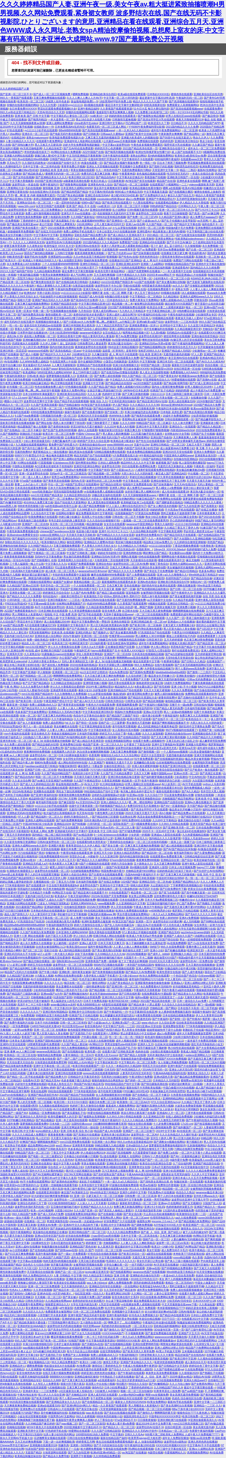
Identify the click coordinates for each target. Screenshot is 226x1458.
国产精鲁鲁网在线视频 (73, 184)
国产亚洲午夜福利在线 (44, 795)
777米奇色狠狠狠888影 (199, 1026)
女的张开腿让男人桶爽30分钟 (143, 491)
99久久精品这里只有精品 (97, 1275)
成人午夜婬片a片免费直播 (205, 390)
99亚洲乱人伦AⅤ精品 (80, 1062)
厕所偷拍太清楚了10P (136, 950)
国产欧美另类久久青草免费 (138, 1351)
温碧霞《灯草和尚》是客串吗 (119, 350)
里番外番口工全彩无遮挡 (200, 946)
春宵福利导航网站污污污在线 (146, 979)
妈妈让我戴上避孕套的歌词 (16, 881)
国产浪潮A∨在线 (206, 379)
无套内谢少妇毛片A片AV (18, 636)
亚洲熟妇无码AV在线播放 (50, 1279)
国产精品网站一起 (194, 133)
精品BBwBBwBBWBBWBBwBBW (24, 925)
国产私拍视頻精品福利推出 (152, 589)
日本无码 (109, 1069)
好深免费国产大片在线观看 (28, 249)
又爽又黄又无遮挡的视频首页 (102, 137)
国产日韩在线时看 (50, 538)
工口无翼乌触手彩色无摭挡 (146, 433)
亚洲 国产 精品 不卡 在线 (81, 206)
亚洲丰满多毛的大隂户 (106, 437)
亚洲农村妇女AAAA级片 (31, 1326)
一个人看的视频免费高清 (18, 1279)
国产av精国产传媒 (192, 1391)
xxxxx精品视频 (182, 1257)
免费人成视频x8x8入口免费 (176, 300)
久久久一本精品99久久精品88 (123, 1065)
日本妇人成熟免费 (108, 462)
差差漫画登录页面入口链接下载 (87, 1268)
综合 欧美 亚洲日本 (150, 354)
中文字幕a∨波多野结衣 (115, 144)
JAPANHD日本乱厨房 (136, 390)
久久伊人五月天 (66, 860)
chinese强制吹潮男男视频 (88, 1358)
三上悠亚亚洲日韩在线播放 (137, 1347)
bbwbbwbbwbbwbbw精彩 (170, 672)
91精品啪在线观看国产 (100, 1199)
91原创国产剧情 (62, 997)
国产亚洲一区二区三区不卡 (16, 94)
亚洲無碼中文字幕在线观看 (113, 809)
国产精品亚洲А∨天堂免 (18, 198)
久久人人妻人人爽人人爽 (128, 668)
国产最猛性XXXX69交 (25, 538)
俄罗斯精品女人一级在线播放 (50, 451)
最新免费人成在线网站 (163, 928)
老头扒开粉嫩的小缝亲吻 (101, 737)
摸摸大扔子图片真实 (72, 1383)
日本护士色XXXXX (114, 289)
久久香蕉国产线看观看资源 (116, 108)
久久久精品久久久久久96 (144, 404)
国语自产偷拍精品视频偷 (38, 253)
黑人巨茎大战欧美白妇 (186, 1138)
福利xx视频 (141, 997)
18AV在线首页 (103, 549)
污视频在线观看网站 (40, 581)
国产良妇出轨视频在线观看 (120, 1412)
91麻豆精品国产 (145, 498)
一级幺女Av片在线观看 (148, 925)
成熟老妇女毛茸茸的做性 (175, 1174)
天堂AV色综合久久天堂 (50, 112)
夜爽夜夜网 (18, 748)
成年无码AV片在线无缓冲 (19, 321)
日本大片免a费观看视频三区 (161, 899)
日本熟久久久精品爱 (137, 1109)
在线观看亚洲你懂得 (48, 1192)
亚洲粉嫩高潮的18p (34, 339)
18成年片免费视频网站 (176, 415)
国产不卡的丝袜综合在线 (108, 1445)
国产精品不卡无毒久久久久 (139, 769)
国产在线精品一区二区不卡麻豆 (22, 430)
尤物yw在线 (153, 1268)
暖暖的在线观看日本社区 (167, 787)
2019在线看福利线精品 (83, 664)
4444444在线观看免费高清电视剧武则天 (104, 477)
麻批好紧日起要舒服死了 (36, 574)
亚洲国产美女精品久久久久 (136, 1362)
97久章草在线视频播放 (170, 477)
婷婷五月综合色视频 (39, 964)
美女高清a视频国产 (11, 152)
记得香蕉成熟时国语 (38, 719)
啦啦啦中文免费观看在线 (137, 484)
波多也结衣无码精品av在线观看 (42, 325)
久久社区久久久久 (33, 1311)
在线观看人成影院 (141, 1369)
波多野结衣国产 (89, 885)
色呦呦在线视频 (16, 1427)
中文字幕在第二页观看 (136, 480)
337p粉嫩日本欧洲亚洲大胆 (49, 1351)
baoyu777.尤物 (206, 867)
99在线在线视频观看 (60, 1091)
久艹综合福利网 (182, 1163)
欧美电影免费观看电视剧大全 (66, 137)
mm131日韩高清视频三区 (188, 1423)
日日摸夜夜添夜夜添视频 (153, 1358)
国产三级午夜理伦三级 (198, 1329)
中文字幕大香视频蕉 (21, 180)
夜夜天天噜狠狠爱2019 (189, 119)
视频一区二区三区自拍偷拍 (136, 1391)
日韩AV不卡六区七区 (24, 1268)
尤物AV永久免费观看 (124, 1228)
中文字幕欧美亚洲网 (170, 531)
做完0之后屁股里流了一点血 (166, 997)
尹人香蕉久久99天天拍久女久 (21, 296)
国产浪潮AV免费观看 (141, 672)
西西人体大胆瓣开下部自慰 (69, 422)
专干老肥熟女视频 (100, 1398)
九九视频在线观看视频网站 (31, 444)
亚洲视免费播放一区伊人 (143, 325)
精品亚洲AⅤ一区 (215, 1029)
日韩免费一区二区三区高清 (140, 1196)
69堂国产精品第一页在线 (155, 365)
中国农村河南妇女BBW (169, 878)
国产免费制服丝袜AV (76, 993)
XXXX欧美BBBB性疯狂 (62, 1203)
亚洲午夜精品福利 (88, 108)
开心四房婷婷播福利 (182, 520)
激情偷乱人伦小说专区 (17, 567)
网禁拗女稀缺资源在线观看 (176, 1344)
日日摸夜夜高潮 (145, 408)
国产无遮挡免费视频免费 (131, 599)
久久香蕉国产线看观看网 (131, 603)
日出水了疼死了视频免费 (171, 162)
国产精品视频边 (45, 1120)
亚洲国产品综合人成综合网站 (90, 329)
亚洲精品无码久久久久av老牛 (101, 679)
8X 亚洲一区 (77, 1196)
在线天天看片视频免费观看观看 (61, 1373)
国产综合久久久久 (119, 1369)
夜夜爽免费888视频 (147, 860)
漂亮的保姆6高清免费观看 (148, 1282)
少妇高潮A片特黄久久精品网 (31, 1358)
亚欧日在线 (50, 950)
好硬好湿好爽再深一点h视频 (185, 1084)
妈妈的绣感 (182, 390)
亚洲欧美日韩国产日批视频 (56, 650)
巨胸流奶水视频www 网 (102, 914)
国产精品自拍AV (105, 177)
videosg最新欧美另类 (201, 184)
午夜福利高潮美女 (14, 375)
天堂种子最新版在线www (118, 614)
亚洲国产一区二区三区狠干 (139, 1131)
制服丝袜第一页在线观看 (188, 1181)
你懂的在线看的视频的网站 (23, 105)
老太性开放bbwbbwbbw (104, 993)
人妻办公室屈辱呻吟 (166, 1293)
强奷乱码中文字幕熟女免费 (194, 726)
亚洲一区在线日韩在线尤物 (196, 1185)
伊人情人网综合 (160, 646)
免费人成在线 (20, 1170)
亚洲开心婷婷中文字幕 (133, 1192)
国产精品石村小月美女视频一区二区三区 (165, 397)
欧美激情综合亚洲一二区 (191, 1214)
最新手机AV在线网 (35, 256)
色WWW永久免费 (119, 415)
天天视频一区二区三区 (48, 1297)
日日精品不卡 (179, 123)
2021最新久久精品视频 (106, 1347)
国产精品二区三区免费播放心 (45, 209)
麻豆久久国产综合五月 (181, 195)
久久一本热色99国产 (108, 170)
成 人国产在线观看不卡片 (186, 152)
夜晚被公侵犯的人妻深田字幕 (35, 1282)
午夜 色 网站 (11, 686)
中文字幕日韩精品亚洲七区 (94, 303)
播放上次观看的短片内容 (180, 636)
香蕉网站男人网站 (110, 1217)
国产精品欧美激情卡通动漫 (30, 1322)
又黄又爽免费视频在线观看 (49, 97)
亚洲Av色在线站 (146, 581)
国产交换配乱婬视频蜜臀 (199, 285)
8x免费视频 (27, 1015)
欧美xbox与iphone (11, 961)
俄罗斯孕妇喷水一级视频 (31, 838)
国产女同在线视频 (23, 177)
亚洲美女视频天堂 (164, 607)
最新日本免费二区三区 (74, 849)
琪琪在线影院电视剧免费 (68, 491)
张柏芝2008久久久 (149, 350)
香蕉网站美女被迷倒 (134, 419)
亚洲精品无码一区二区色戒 (155, 881)
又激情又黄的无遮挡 (196, 997)
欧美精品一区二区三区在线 (20, 1055)
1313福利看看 (97, 643)
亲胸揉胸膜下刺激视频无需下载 (35, 1420)
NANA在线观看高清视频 (51, 1098)
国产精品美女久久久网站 (187, 993)
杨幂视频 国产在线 (167, 462)
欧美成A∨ (60, 896)
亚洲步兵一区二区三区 (35, 133)
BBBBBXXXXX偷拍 (61, 1376)
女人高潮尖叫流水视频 (125, 730)
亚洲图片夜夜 (56, 845)
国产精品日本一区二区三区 (69, 1289)
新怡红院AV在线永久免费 (73, 368)
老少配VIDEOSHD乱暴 (124, 195)
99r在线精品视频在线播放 (99, 910)
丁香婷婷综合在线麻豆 (120, 842)
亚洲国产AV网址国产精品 (190, 1246)
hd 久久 (69, 722)
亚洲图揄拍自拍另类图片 (75, 278)
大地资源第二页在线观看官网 (111, 560)
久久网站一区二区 (141, 1293)
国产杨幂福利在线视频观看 (149, 618)
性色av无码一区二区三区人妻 (117, 827)
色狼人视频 (134, 733)
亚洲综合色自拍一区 (74, 538)
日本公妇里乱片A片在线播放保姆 (116, 231)
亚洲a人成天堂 (88, 943)
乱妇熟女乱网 (128, 816)
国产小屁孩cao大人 (122, 469)
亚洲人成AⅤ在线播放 (27, 1246)
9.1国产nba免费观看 (27, 415)
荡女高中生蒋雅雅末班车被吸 (111, 188)
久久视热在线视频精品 (210, 1358)
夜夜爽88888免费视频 (37, 751)
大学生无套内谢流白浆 (84, 1304)
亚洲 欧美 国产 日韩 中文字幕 (32, 115)
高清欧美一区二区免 (207, 256)
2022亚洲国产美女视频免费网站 (64, 1019)
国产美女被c (70, 1297)
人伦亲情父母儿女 (204, 1344)
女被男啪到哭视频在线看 (155, 592)
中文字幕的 (116, 1434)
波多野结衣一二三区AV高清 (181, 321)
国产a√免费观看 (146, 249)
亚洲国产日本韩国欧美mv (84, 1217)
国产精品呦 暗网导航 (175, 383)
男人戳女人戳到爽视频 (116, 433)
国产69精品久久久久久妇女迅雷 (115, 534)
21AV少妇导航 (8, 690)
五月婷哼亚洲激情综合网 (191, 198)
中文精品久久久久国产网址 (126, 379)
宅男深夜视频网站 (39, 632)
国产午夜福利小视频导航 (153, 704)
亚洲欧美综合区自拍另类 (208, 94)
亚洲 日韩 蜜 (121, 1275)
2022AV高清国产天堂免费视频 (109, 896)
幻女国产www (49, 368)
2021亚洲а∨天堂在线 (148, 1026)
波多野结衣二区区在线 (149, 213)
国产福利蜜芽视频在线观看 (157, 776)
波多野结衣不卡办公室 (108, 285)
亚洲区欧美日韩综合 (186, 141)
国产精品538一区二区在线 (157, 852)
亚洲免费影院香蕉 (173, 1026)
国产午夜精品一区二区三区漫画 (46, 553)
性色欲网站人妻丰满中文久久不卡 (20, 238)
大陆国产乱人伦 (212, 1203)
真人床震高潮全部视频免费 (103, 502)
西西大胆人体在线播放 (46, 697)
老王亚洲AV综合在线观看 (183, 357)
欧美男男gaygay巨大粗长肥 (144, 1438)
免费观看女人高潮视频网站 (183, 105)
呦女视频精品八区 (39, 1362)
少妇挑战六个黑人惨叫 (36, 737)
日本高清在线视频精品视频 (148, 654)
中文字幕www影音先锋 (41, 603)
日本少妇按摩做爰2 (115, 1387)
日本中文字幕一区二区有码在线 (41, 166)
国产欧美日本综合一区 (131, 1253)
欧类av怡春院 (148, 1185)
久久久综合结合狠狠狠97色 (103, 520)
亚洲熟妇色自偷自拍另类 (144, 1275)
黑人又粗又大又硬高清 (48, 144)
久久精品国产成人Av (76, 209)
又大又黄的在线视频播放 (200, 964)
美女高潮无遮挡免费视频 (184, 1394)
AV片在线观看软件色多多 (45, 979)
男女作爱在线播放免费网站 (133, 914)
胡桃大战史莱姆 (139, 885)
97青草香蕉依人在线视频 (21, 1257)
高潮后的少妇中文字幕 (85, 773)
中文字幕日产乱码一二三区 (119, 1026)
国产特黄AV (194, 1019)
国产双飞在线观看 (169, 892)
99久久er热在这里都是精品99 (134, 1141)
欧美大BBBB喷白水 (88, 1004)
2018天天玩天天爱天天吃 (164, 961)
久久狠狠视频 (193, 245)
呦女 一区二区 (194, 307)
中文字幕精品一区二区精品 (145, 296)
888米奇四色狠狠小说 (31, 506)
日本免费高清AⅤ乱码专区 (70, 126)
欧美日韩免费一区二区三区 (198, 1416)
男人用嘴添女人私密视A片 (27, 614)
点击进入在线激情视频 (101, 1040)
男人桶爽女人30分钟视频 (150, 636)
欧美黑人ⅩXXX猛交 (132, 650)
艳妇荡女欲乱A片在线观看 (73, 769)
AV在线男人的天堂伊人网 (51, 878)
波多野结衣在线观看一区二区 (52, 870)
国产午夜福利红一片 (116, 1011)
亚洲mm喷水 (27, 860)
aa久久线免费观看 (186, 1217)
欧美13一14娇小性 (162, 1246)
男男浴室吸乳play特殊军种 (120, 1044)
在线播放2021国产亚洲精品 (125, 260)
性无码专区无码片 (177, 173)
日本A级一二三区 (59, 1123)
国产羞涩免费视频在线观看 (161, 1333)
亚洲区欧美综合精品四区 (71, 394)
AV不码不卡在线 (148, 888)
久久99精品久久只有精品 (132, 545)
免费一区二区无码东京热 (134, 928)
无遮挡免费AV (23, 451)
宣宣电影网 (132, 592)
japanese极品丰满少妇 (209, 1192)
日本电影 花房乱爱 (171, 412)
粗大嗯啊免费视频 (91, 1448)
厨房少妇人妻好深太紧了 (197, 487)
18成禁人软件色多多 (57, 101)
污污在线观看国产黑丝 (31, 852)
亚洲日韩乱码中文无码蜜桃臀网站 (196, 1340)
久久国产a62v (32, 307)
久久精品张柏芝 (52, 148)
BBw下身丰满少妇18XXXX (188, 1409)
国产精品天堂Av (50, 1080)
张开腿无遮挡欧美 (61, 1264)
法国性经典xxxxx (81, 1123)
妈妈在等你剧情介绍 (110, 553)
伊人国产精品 (120, 404)
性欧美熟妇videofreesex (190, 238)
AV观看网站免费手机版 (78, 408)
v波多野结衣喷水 (17, 209)
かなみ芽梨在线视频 (124, 227)
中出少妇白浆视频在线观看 (106, 368)
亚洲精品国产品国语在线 (168, 802)
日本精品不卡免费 (40, 892)
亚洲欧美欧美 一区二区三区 (36, 1199)
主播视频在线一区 (43, 881)
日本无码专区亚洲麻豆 (20, 1297)
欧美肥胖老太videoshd (13, 661)
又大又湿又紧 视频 (109, 589)
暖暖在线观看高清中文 (171, 560)
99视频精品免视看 (163, 318)
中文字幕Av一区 (57, 267)
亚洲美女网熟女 (164, 238)
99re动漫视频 (59, 1217)
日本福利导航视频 (195, 708)
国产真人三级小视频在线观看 (182, 1261)
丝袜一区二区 (28, 715)
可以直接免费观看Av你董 (69, 567)
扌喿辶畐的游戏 (66, 343)
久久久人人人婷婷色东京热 (29, 242)
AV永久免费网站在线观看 (154, 975)
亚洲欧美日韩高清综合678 (173, 581)
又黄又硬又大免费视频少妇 (178, 625)
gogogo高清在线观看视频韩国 (100, 1073)
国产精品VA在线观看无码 (174, 1315)
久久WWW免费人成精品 (33, 361)
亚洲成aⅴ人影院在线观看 (166, 834)
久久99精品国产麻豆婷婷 (40, 1423)
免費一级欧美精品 (37, 639)
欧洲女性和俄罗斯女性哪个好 (153, 152)
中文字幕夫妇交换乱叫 (129, 177)
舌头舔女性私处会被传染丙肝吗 (133, 708)
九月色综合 (84, 310)
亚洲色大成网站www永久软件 (29, 845)
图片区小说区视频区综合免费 (83, 1170)
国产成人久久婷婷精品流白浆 (37, 784)
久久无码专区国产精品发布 (120, 1289)
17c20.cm (187, 1123)
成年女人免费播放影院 (151, 578)
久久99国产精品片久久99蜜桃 (205, 737)
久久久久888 (127, 422)
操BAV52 (97, 1387)
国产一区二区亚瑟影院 (157, 1177)
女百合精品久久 (112, 332)
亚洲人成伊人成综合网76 (121, 314)
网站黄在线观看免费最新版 (96, 668)
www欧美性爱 (8, 1282)
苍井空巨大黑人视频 (212, 791)
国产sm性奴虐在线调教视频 (115, 618)
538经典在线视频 (212, 368)
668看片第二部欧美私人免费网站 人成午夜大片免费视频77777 (182, 1434)
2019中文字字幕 (165, 1131)
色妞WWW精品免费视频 (101, 603)
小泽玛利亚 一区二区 (19, 599)
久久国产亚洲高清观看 (44, 404)
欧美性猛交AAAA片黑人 (154, 1286)
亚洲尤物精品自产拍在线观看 (125, 690)
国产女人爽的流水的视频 (162, 506)
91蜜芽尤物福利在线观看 (33, 1376)
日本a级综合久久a (136, 1145)
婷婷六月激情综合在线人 (88, 925)
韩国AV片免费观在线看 (128, 711)
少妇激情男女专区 (206, 314)
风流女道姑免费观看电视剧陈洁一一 (158, 816)
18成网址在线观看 (205, 935)
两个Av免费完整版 (126, 336)
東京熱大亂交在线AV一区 (123, 343)
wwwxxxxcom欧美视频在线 (171, 1336)
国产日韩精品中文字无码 (172, 1365)
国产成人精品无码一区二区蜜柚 (75, 1087)
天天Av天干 (13, 162)
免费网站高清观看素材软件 (201, 693)
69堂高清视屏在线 (154, 105)
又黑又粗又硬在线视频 (91, 1261)
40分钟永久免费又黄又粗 (38, 502)
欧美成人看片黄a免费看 (121, 1423)
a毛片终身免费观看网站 (135, 437)
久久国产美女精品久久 (120, 982)
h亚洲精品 (18, 1369)
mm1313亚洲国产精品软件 (37, 693)
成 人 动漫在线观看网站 (148, 1441)
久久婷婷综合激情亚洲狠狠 (190, 542)
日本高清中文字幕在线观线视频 (56, 1069)
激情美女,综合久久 (198, 1073)
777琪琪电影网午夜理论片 (63, 1322)
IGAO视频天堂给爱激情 (56, 957)
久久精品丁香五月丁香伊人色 (181, 527)
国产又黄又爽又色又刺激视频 (177, 874)
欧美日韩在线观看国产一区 (88, 1065)
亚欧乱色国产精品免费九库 (90, 235)
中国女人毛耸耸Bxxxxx (195, 838)
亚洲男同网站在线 (115, 719)
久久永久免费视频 (182, 690)
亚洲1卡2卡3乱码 (154, 1206)
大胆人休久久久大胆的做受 (137, 473)
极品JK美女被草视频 (197, 758)
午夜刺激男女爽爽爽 (170, 133)
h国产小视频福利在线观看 (94, 863)
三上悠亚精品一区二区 (13, 1362)
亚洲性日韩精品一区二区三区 (97, 264)
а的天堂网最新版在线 (22, 1138)
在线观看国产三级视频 (89, 1069)
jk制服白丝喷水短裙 (116, 296)
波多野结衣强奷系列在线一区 (32, 1206)
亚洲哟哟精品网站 (173, 1098)
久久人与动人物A (179, 1383)
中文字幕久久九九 (55, 563)
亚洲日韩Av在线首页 (87, 245)
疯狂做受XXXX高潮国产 (179, 303)
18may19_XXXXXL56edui (169, 549)
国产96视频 (78, 823)
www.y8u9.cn (125, 758)
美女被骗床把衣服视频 (180, 567)
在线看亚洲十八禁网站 (105, 1033)
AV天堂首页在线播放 (166, 1264)
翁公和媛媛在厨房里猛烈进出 (117, 1015)
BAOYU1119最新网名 (211, 686)
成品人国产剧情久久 (16, 914)
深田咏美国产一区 (123, 823)
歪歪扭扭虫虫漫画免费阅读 (83, 1098)
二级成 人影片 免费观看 (141, 1308)
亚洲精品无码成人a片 (35, 863)
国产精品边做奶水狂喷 (45, 744)
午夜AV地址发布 (27, 1394)
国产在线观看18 (35, 885)
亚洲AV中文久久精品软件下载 (81, 1224)
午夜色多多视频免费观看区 (147, 144)
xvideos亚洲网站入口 (52, 534)
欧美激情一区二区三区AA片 (133, 1102)
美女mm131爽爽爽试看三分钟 (52, 1333)
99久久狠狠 (111, 1177)
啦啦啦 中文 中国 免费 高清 (61, 614)
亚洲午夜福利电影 (117, 1315)
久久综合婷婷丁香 (136, 675)
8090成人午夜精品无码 (128, 191)
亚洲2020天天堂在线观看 (93, 415)
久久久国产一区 (175, 618)
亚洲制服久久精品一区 (184, 953)
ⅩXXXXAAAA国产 (113, 1333)
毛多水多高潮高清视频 (113, 697)
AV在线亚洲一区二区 (189, 1131)
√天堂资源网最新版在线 (113, 1409)
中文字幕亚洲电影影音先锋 (95, 726)
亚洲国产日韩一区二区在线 (40, 769)
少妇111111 (157, 394)
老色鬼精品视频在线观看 (151, 173)
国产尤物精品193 (76, 1394)
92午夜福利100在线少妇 (151, 314)
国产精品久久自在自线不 (43, 397)
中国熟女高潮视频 (22, 466)
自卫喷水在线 (130, 610)
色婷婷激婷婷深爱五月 (179, 1206)
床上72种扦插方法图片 (86, 372)
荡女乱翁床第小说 (210, 1109)
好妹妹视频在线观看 (167, 1228)
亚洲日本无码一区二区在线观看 (176, 361)
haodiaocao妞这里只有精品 (41, 766)
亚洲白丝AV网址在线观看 (98, 357)
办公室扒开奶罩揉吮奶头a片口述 (135, 1380)
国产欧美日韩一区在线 (28, 701)
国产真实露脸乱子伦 (63, 220)
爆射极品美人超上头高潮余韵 (17, 787)
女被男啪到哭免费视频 (205, 762)
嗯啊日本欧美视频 (144, 878)
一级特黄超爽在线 (94, 986)
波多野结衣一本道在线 (25, 184)
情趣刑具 (63, 1445)
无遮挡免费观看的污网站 (136, 170)
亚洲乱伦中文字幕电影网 (115, 1224)
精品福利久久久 (124, 686)
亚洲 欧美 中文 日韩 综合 (43, 419)
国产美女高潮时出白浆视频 (176, 1405)
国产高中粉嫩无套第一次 (195, 892)
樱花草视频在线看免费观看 (67, 1336)
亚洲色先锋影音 (120, 621)
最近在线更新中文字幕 (146, 661)
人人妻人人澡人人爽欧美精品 (137, 1242)
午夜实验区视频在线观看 (153, 1040)
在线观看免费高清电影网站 (81, 1214)
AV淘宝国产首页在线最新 (140, 180)
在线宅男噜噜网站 (110, 1351)
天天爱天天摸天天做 (198, 480)
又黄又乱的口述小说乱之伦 (182, 740)
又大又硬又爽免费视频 (167, 863)
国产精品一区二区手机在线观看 (25, 1076)
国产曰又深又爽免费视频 (19, 1253)
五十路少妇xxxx (128, 975)
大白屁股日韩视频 (202, 780)
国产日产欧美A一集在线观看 (201, 769)
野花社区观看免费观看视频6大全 (57, 108)
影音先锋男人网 (111, 610)
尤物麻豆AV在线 (107, 639)
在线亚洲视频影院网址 (118, 740)
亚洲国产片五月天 (189, 1333)
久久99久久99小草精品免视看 (124, 1116)
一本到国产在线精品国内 (139, 964)
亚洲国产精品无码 (168, 932)
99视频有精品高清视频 (131, 639)
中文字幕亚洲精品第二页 (160, 310)
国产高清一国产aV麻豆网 (204, 213)
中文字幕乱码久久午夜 (128, 1239)
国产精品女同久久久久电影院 (38, 708)
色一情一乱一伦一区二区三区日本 (205, 878)
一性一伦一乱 (15, 325)
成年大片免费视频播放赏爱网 (194, 1033)
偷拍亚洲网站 (75, 542)
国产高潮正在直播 (211, 773)
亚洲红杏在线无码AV (97, 195)
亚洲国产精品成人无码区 (176, 350)
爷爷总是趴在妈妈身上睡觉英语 (66, 520)
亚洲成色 (219, 249)
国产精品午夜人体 (22, 762)
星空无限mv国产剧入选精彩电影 (143, 849)
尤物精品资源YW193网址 (141, 870)
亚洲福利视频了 (53, 907)
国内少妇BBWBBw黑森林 (87, 1008)
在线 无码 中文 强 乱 (209, 874)
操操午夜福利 (72, 412)
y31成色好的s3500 (11, 751)
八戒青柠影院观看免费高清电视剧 (155, 469)
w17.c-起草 (44, 953)
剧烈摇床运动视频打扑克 (44, 357)
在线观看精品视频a (166, 202)
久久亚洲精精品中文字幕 (130, 903)
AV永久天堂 (91, 784)
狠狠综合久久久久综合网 (169, 964)
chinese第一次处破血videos (85, 1221)
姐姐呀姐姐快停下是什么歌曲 (164, 1029)
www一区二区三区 (64, 509)
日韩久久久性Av (134, 1434)
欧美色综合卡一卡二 (197, 719)
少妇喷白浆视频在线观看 (164, 1051)
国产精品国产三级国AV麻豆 (23, 993)
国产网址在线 (44, 422)
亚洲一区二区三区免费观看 (44, 1286)
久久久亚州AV (65, 1159)
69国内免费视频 (81, 1347)
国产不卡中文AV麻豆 (179, 242)
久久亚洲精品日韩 (153, 1116)
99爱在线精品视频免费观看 (103, 1112)
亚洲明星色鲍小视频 (95, 683)
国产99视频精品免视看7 (21, 1098)
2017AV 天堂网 (67, 798)
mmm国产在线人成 (46, 618)
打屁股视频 (45, 462)
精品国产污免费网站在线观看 (202, 1347)
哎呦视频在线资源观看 (210, 556)
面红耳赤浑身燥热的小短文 (207, 1044)
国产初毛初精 (162, 686)
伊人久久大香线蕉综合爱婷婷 (67, 686)
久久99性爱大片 (86, 509)
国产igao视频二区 (66, 1423)
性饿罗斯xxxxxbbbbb (121, 636)
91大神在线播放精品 (112, 784)
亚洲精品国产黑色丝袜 (83, 1246)
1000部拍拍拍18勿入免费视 (92, 1434)
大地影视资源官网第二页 (81, 878)
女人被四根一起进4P (65, 943)
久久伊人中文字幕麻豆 (204, 1174)
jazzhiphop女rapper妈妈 (195, 932)
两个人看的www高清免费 (190, 668)
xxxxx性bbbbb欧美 (134, 1250)
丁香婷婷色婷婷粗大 (140, 1387)
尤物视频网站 (111, 1242)
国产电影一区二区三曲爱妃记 (45, 1156)
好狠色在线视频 (204, 795)
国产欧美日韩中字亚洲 (182, 1358)
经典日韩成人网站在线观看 (109, 935)
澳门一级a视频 (206, 1004)
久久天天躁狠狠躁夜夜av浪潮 (27, 123)
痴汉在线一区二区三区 (77, 982)
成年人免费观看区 (42, 567)
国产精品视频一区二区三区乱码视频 (110, 990)
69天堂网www (91, 1326)
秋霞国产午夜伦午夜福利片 (105, 1120)
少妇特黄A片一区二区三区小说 (171, 278)
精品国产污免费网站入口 (80, 888)
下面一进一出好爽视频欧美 (59, 1441)
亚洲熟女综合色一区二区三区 (34, 202)
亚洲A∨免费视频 (189, 917)
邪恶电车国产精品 (181, 646)
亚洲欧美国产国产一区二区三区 (149, 1159)
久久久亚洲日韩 (108, 856)
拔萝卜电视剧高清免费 (56, 217)
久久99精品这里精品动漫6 (66, 683)
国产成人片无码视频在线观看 (122, 397)
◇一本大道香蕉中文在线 (176, 271)
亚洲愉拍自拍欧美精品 (13, 545)
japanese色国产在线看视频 (149, 1271)
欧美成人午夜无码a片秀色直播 (144, 935)
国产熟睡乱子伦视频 (209, 903)
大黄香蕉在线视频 (103, 748)
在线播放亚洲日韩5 (11, 307)
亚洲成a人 (177, 982)
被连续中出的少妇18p (198, 477)
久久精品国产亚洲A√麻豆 (173, 217)
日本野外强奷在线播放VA (32, 332)
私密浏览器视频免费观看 (168, 1362)
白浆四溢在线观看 (83, 285)
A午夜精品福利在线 (150, 455)
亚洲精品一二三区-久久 (207, 1405)
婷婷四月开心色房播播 (108, 148)
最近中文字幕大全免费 (66, 1163)
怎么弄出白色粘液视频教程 (159, 1214)
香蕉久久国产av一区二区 (29, 329)
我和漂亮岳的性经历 (186, 166)
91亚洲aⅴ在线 (134, 795)
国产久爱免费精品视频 (207, 852)
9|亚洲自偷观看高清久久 (202, 1420)
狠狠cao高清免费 (200, 1438)
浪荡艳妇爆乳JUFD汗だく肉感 (105, 1109)
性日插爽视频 (155, 419)
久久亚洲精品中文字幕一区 (136, 278)
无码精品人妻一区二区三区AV (104, 459)
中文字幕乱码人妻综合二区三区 (69, 115)
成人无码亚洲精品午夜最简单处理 (157, 726)
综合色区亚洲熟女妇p (47, 278)
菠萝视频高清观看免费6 (34, 1123)
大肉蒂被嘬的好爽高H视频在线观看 (106, 1167)
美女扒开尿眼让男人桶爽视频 (115, 664)
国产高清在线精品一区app (65, 350)
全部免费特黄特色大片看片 (170, 896)
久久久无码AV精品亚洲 (58, 249)
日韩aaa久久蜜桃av (111, 133)
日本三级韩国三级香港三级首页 (184, 394)
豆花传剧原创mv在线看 (73, 419)
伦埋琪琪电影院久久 (162, 1217)
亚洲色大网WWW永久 (84, 903)
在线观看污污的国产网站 (24, 1412)
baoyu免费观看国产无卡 (105, 650)
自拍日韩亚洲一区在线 (187, 368)
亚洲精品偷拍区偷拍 (86, 1376)
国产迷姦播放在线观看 (17, 498)
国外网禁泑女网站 (86, 462)
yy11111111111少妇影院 (76, 292)
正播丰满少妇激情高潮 (40, 1073)
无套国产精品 (33, 1452)
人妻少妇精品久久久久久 (20, 141)
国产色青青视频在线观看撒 (108, 972)
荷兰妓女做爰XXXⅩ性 (136, 368)
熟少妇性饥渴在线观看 (181, 1047)
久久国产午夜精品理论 (87, 780)
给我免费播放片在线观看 (42, 516)
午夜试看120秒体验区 (90, 1177)
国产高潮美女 (209, 506)
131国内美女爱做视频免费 (178, 1210)
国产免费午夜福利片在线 (18, 1022)
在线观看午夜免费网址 (49, 141)
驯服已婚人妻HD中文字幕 (50, 155)
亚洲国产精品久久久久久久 (96, 1206)
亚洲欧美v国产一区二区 (126, 1022)
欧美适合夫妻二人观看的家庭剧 (165, 307)
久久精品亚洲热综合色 (77, 495)
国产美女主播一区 (112, 845)
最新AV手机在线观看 (180, 1401)
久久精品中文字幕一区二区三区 (44, 408)
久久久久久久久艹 (30, 1011)
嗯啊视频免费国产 (47, 1141)
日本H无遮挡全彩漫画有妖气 (67, 1242)
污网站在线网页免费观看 (188, 1149)
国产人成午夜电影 (192, 972)
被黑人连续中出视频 (61, 867)
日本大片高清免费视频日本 (64, 487)
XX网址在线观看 (27, 462)
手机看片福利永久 (126, 1149)
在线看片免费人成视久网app (196, 1293)
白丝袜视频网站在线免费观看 (173, 762)
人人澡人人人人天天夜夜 (91, 1203)
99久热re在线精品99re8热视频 (30, 159)
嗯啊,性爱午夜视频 (61, 1358)
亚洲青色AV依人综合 (100, 184)
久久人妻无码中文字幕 (42, 914)
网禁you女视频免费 (156, 1394)
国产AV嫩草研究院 (11, 502)
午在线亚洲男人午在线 (63, 361)
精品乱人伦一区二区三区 (36, 643)
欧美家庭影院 (211, 993)
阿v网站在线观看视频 (141, 1448)
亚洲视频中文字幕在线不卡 (73, 625)
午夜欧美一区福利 (204, 466)
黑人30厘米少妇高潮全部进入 (59, 307)
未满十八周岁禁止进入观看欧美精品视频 (125, 245)
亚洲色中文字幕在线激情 (210, 264)
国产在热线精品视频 (116, 1008)
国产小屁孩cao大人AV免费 (79, 321)
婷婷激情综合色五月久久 (181, 347)
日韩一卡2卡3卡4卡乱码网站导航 (188, 112)
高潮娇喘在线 (76, 1412)
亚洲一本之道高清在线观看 (71, 1120)
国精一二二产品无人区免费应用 (44, 748)
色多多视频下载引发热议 (75, 1080)
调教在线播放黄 (186, 585)
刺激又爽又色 (132, 430)
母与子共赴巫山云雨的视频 (82, 1351)
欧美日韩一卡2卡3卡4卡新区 (71, 1102)
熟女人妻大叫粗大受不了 (82, 267)
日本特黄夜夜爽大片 (208, 513)
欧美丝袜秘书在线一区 (207, 860)
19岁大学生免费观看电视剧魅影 (82, 144)
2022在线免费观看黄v (208, 430)
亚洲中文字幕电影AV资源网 (168, 744)
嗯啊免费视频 (80, 94)
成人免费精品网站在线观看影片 (74, 928)
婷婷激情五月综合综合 (56, 592)
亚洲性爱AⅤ (144, 231)
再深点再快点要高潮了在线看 (138, 1112)
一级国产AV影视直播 (116, 867)
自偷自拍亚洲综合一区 (117, 766)
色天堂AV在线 (85, 813)
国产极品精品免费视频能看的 (191, 1076)
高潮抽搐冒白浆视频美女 (43, 589)
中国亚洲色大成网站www (178, 455)
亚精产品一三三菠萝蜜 (111, 722)
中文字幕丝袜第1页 (97, 567)
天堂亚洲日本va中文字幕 (34, 1336)
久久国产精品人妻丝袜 (74, 1044)
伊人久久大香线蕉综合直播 (64, 646)
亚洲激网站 (66, 235)
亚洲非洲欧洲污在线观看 (172, 1420)
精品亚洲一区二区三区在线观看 (126, 1268)
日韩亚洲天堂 (154, 639)
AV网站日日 (96, 1044)
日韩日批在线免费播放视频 (83, 1438)
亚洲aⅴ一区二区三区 (12, 267)
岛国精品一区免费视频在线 (44, 1112)
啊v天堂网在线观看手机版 (66, 383)
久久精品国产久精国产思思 (53, 1257)
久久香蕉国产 (215, 907)
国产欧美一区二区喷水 (53, 1340)
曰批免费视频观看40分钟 (53, 856)
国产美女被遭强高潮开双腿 (185, 596)
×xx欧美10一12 (98, 115)
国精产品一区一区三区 (156, 1239)
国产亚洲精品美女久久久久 (51, 177)
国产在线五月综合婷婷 (48, 231)
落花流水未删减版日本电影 (209, 1279)
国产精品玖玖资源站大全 (142, 697)
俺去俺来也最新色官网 (59, 455)
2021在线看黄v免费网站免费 (65, 227)
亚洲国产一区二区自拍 (35, 524)
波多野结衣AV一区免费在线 (196, 961)
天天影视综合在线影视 (143, 560)
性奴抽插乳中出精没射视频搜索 (58, 296)
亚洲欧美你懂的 (185, 675)
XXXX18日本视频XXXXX (171, 1445)
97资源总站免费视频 (147, 513)
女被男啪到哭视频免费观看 (206, 1188)
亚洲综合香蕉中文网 (69, 336)
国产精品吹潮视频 (153, 701)
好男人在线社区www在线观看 (183, 115)
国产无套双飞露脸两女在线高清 (205, 282)
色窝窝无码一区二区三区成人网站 (106, 126)
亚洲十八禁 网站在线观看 (29, 935)
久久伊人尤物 (48, 343)
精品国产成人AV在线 (91, 296)
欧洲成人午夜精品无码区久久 (40, 260)
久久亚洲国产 (96, 762)
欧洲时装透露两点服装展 (96, 921)
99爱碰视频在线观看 (183, 379)
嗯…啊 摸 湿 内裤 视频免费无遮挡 (35, 195)
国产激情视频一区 (148, 751)
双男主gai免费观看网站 (65, 477)
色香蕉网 (94, 755)
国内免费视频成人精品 (197, 787)
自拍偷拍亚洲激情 (74, 907)
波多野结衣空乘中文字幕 (38, 401)
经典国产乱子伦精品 (162, 390)
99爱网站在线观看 (79, 1430)
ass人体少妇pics (96, 1282)
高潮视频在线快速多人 (48, 321)
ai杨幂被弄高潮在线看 (76, 180)
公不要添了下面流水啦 (137, 744)
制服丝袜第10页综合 (111, 430)
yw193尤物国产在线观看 (147, 383)
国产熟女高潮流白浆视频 (198, 412)
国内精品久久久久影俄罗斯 (165, 838)
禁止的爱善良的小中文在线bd (137, 1033)
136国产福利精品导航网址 (156, 459)
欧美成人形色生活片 (60, 1084)
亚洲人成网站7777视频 (149, 968)
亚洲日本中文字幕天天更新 (152, 426)
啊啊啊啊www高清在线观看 (132, 657)
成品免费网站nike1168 (40, 1145)
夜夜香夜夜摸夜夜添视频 (18, 556)
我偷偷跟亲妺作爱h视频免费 (138, 1058)
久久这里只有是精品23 (201, 325)
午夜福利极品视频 (28, 274)
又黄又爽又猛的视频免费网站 (32, 303)
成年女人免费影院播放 (175, 1438)
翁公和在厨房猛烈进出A (209, 657)
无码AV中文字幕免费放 (48, 556)
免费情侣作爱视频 (168, 1185)
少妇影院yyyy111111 (69, 105)
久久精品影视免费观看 (99, 607)
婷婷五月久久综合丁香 (112, 733)
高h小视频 (165, 813)
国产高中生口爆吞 (32, 448)
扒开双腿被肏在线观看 (211, 347)
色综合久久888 (51, 1380)
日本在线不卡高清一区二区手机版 (197, 1008)
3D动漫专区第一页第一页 (169, 1329)
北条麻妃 (94, 282)
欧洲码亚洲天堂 (78, 643)
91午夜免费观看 (143, 758)
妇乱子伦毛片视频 (112, 448)
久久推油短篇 (207, 1304)
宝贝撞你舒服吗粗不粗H (161, 903)
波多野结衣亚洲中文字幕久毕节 (189, 1199)
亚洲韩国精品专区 (30, 1380)
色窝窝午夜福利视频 (201, 1430)
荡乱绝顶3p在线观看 (81, 451)
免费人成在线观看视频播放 (186, 1289)
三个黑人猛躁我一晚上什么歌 (26, 563)
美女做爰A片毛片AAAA (36, 365)
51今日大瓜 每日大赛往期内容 (151, 108)
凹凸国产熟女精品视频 (70, 195)
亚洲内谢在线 (74, 910)
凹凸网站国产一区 (136, 123)
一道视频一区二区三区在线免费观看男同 (144, 520)
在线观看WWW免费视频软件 (24, 957)
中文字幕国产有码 (98, 469)
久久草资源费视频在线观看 (85, 610)
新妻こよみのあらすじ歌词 (30, 484)
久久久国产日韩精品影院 (105, 1430)
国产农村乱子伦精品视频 (14, 795)
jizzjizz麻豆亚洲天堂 (97, 1271)
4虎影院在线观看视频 (114, 1004)
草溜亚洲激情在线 (57, 1221)
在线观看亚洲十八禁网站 (40, 1239)
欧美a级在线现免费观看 (132, 94)
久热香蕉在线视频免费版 (185, 1094)
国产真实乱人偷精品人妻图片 (116, 1210)
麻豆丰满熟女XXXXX (85, 1138)
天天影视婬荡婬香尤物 (148, 1210)
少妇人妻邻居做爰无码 (37, 441)
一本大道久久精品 (62, 953)
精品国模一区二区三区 (175, 1188)
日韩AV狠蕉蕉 (186, 1311)
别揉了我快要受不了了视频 (102, 422)
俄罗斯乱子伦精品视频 (185, 910)
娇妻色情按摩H (167, 697)
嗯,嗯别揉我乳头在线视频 (15, 1398)
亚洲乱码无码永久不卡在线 (20, 953)
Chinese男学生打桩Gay (14, 1445)
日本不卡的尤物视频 (46, 1022)
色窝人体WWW (169, 917)
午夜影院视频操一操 (96, 379)
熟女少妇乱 (206, 141)
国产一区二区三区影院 (92, 1423)
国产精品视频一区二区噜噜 (104, 473)
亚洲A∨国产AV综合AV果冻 (145, 1098)
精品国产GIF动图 (82, 957)
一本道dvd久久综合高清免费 (177, 1275)
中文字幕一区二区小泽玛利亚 (120, 97)
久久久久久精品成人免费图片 (139, 1120)
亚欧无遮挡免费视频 (19, 379)
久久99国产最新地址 (83, 217)
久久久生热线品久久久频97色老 (178, 1134)
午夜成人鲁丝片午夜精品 (147, 907)
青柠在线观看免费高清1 (186, 650)
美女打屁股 (153, 1250)
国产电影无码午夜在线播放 (66, 133)
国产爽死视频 (213, 1239)
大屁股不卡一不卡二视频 (138, 957)
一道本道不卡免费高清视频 (200, 1040)
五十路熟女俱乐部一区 (93, 1322)
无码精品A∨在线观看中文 (182, 332)
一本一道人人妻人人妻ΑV (35, 477)
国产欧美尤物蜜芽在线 (44, 1398)
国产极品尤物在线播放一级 (39, 961)
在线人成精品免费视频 (179, 1116)
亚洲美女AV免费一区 (49, 1224)
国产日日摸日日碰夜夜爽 (14, 910)
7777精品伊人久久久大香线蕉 (102, 1019)
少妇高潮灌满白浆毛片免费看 (62, 921)
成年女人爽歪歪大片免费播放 (114, 509)
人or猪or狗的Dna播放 (131, 1394)
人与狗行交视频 (64, 253)
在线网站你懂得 (65, 513)
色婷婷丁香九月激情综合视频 (87, 1105)
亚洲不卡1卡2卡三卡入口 (114, 531)
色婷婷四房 (166, 141)
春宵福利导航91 (183, 852)
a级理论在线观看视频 (159, 1253)
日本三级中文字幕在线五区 (171, 1448)
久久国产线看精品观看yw (169, 1369)
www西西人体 (8, 506)
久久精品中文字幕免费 (105, 278)
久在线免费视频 (194, 1369)
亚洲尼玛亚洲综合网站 (87, 466)
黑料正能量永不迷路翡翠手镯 (178, 513)
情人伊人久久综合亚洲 (51, 1394)
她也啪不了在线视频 (12, 1318)
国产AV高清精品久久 (128, 1069)
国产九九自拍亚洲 (189, 506)
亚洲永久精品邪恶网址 (127, 852)
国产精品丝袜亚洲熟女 (153, 357)
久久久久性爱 (48, 105)
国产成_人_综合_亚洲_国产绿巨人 (161, 1232)
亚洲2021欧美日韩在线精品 (142, 917)
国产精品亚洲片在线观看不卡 (90, 892)
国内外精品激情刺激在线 (134, 856)
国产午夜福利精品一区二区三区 (133, 787)
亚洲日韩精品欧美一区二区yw (148, 621)
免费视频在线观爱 (147, 141)
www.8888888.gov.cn (119, 444)
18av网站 (14, 133)
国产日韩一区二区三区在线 (186, 589)
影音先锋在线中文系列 (125, 1297)
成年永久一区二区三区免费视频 (206, 148)
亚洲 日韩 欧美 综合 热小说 (76, 1131)
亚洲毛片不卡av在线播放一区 (78, 213)
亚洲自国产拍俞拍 (161, 437)
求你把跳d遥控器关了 (36, 152)
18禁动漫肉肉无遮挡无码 (136, 1019)
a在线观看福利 (106, 1380)
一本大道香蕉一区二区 (61, 119)
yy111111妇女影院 (160, 545)
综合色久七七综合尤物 (36, 1264)
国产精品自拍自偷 (201, 578)
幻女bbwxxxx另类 (63, 462)
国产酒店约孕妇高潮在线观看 (145, 628)
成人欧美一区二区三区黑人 (61, 571)
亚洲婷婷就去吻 (71, 1318)
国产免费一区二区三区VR (142, 217)
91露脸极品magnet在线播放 (58, 654)
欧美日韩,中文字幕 (23, 1131)
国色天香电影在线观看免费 (105, 932)
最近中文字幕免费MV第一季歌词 (90, 621)
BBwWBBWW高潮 (70, 130)
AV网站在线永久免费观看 (66, 152)
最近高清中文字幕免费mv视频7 (79, 697)
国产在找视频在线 (72, 1051)
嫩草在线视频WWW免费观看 (108, 574)
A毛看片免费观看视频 (100, 708)
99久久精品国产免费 (24, 1214)
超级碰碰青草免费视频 (20, 231)
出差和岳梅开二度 (107, 888)
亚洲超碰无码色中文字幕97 (71, 831)
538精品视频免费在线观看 (109, 451)
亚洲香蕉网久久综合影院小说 (75, 560)
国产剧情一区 (177, 1019)
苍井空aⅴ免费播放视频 (170, 249)
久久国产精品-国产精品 (102, 386)
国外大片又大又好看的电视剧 (47, 1170)
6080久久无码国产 (92, 397)
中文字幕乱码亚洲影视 (20, 607)
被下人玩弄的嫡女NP (195, 1232)
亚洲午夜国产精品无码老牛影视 (86, 1315)
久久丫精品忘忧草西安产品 (112, 325)
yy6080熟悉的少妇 (160, 910)
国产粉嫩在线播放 (175, 950)
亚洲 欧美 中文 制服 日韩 (210, 798)
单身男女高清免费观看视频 (161, 1373)
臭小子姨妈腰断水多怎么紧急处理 (146, 943)
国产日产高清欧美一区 (79, 628)
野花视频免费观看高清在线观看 (206, 162)
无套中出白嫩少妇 (10, 365)
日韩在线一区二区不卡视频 (128, 516)
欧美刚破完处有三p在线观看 (138, 502)
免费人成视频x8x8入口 (42, 704)
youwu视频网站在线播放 (98, 1239)
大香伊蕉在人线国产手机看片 (100, 975)
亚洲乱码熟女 (83, 632)
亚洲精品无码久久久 (12, 1047)
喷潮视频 (111, 256)
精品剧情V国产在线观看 (43, 798)
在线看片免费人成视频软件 (149, 740)
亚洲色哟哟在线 (132, 553)
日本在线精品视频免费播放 (178, 1015)
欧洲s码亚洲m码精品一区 (105, 1452)
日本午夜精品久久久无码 (130, 274)
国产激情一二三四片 (199, 672)
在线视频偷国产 (124, 513)
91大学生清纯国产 (115, 1308)
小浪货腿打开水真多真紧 (51, 1315)
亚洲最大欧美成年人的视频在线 (139, 137)
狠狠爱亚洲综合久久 (57, 1304)
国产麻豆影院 (66, 802)
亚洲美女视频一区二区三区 (25, 592)
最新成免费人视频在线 (95, 578)
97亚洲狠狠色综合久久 (156, 379)
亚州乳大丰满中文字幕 (23, 1069)
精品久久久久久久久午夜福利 (17, 285)
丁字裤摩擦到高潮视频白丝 (186, 885)
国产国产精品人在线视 (132, 1055)
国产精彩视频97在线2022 (196, 816)
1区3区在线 (157, 657)
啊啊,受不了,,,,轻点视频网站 (124, 1322)
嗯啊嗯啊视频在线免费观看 (188, 610)
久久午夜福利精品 (61, 719)
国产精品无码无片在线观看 (180, 534)
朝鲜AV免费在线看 (46, 762)
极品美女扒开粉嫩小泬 (161, 675)
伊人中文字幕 (8, 462)
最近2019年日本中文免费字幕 (154, 1423)
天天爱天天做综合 (61, 1138)
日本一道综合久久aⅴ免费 (192, 1000)
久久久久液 (94, 394)
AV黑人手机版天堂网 (168, 1351)
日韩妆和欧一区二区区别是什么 (59, 238)
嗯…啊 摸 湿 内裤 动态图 (59, 448)
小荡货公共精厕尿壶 (115, 361)
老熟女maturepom (37, 137)
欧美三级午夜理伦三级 (77, 1188)
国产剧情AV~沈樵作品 (22, 1293)
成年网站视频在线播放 (101, 1149)
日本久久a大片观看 (92, 646)
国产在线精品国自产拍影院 (133, 737)
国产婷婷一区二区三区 (138, 1080)
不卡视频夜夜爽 (134, 1333)
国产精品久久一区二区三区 (119, 1427)
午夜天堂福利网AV (79, 896)
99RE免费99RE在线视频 (136, 820)
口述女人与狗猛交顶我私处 (53, 903)
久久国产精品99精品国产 (56, 773)
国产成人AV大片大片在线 (89, 701)
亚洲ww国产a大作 (51, 993)
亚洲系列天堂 (15, 654)
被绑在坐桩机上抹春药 (207, 191)
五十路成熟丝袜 (128, 888)
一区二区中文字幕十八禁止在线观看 (200, 1152)
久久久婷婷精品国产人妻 (14, 88)
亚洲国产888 (53, 758)
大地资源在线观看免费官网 (50, 1062)
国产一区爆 (128, 589)
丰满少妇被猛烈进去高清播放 (141, 412)
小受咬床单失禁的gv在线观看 (176, 256)
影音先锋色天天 (40, 733)
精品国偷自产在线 (71, 357)
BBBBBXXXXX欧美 (128, 1340)
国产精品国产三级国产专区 (122, 715)
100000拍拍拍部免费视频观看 (61, 1037)
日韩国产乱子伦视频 (203, 433)
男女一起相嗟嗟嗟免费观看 (195, 939)
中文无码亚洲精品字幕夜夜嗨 (83, 155)
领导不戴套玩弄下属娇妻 (152, 1047)
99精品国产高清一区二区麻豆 (153, 422)
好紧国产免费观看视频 (81, 563)
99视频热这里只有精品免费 (52, 1015)
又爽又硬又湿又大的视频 (37, 469)
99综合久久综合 (137, 1383)
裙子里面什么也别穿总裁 (209, 303)
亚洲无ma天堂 (187, 748)
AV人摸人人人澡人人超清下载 (17, 1033)
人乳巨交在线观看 (109, 1304)
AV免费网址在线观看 (168, 498)
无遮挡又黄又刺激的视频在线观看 (152, 1257)
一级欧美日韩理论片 (70, 596)
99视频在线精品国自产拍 (179, 264)
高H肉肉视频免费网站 (160, 155)
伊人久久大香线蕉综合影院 (145, 1188)
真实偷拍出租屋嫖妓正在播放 (50, 1232)
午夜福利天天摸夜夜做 (147, 990)
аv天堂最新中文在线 (159, 599)
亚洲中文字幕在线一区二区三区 (50, 917)
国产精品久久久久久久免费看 (125, 571)
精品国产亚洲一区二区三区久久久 (102, 744)
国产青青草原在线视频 (56, 480)
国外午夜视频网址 (20, 1232)
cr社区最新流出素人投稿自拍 (75, 1391)
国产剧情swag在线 (66, 1250)
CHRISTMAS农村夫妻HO (45, 1026)
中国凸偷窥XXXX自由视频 (178, 1087)
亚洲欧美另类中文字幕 (30, 1430)
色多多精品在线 (77, 1149)
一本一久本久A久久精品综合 (132, 130)
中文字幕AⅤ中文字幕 (45, 235)
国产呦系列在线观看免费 (146, 415)
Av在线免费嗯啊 (176, 943)
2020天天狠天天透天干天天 (141, 813)
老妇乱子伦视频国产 (91, 1181)
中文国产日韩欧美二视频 (81, 553)
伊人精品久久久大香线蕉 (194, 202)
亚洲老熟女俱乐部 (205, 455)
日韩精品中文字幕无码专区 (84, 1076)
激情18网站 (98, 982)
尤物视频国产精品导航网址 (178, 798)
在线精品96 (18, 137)
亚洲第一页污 (143, 921)
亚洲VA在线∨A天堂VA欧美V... (55, 1293)
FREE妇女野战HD (15, 603)
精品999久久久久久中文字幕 (137, 462)
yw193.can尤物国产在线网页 (17, 899)
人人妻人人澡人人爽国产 (71, 708)
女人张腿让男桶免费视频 (172, 1062)
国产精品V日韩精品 (185, 571)
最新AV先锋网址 (207, 170)
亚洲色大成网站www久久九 (196, 296)
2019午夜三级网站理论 (99, 686)
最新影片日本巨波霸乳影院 (187, 365)
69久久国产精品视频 (27, 1340)
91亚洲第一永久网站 (103, 1141)
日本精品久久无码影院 (166, 1080)
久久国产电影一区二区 (159, 224)
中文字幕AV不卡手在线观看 (203, 1445)
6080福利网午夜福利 (167, 159)
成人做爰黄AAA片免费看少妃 (177, 448)
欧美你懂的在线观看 (119, 238)
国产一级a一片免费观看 (72, 1253)
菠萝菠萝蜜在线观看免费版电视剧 (202, 498)
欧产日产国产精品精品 (36, 683)
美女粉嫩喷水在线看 (65, 726)
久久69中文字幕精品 (164, 820)
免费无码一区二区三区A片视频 (206, 1062)
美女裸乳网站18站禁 (117, 1293)
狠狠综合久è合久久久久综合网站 (120, 755)
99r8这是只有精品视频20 (123, 347)
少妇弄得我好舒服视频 (204, 415)
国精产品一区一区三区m (69, 1271)
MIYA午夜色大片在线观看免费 (44, 1427)
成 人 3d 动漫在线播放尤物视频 (113, 661)
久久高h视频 (157, 332)
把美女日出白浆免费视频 (203, 888)
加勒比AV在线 (201, 1376)
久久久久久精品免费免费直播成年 (205, 1170)
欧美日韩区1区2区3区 (81, 177)
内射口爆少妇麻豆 (69, 516)
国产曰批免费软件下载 (173, 888)
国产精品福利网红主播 (22, 968)
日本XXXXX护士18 (204, 1300)
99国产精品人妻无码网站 (209, 520)
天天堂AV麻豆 (131, 459)
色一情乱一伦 (147, 162)
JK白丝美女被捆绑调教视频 (93, 751)
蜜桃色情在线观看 (181, 94)
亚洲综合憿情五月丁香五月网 (168, 480)
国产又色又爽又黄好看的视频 (168, 737)
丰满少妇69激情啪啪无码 (37, 1344)
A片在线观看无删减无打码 (40, 625)
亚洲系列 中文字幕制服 (141, 361)
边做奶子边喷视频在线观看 (118, 968)
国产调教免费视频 (141, 1224)
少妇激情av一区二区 (204, 350)
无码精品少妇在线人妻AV (130, 939)
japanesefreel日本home (92, 571)
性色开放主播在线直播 (92, 979)
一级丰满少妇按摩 (150, 715)
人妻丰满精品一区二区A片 (78, 1055)
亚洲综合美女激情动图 (152, 567)
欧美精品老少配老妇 (122, 441)
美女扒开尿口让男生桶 (150, 1261)
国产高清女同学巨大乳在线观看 (155, 119)
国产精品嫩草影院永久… (209, 419)
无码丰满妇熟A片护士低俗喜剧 (102, 820)
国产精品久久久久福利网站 (92, 860)
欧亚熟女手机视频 (15, 1145)
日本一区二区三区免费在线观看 (91, 1311)
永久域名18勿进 (123, 607)
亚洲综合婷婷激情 (100, 209)
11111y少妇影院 (106, 758)
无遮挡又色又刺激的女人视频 (175, 466)
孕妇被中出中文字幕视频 (71, 914)
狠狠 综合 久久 (98, 401)
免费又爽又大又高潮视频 (194, 715)
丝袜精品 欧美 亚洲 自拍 (54, 170)
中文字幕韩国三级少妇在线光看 (205, 231)
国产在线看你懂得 (92, 412)
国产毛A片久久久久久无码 (200, 914)
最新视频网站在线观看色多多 (119, 581)
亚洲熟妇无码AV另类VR (105, 556)
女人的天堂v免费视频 (35, 347)
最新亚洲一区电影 (17, 704)
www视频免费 (106, 903)
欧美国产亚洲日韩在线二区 (175, 766)
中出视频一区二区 (198, 473)
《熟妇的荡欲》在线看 (58, 329)
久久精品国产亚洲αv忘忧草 (23, 585)
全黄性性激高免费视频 (28, 217)
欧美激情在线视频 (10, 1275)
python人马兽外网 (213, 784)
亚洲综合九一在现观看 (182, 426)
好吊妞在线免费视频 (77, 1235)
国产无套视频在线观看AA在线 (110, 1188)
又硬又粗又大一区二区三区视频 (104, 1196)
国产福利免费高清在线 (30, 314)
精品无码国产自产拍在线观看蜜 (92, 455)
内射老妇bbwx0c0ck (182, 430)
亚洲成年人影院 (158, 867)
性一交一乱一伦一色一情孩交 (126, 1037)
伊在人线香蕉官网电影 (89, 654)
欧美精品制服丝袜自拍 (28, 1456)
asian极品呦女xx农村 (63, 1004)
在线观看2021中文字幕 (195, 1318)
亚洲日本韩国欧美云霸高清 (79, 325)
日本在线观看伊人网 (131, 899)
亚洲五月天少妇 (103, 852)
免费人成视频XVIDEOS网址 (133, 386)
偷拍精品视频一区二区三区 (181, 701)
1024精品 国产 (138, 538)
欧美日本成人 (99, 180)
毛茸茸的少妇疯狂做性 (114, 1076)
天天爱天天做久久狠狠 (201, 1336)
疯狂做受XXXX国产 (165, 957)
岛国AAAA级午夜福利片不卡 (142, 874)
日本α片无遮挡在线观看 (165, 1167)
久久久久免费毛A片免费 (34, 686)
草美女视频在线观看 (82, 170)
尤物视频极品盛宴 (41, 997)
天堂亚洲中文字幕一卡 (165, 170)
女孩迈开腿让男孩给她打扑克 (104, 390)
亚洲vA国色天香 (163, 1076)
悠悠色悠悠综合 (148, 256)
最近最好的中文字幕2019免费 (132, 1246)
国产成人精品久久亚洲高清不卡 (126, 235)
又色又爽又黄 (115, 585)
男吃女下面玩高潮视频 (69, 791)
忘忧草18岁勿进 (138, 1008)
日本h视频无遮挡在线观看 (142, 209)
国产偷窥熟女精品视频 (151, 115)
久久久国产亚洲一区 (85, 1210)
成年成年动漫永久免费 (210, 748)
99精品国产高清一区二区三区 (32, 1152)
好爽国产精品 (28, 1141)
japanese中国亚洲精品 (139, 524)
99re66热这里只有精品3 (202, 574)
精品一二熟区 (188, 170)
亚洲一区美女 (24, 310)
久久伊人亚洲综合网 (12, 650)
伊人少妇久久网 (82, 935)
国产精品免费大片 (55, 1076)
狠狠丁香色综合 (159, 563)
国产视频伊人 (101, 632)
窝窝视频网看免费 (126, 704)
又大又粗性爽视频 (104, 274)
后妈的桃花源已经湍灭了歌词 (174, 870)
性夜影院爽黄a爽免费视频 (27, 982)
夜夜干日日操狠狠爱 (175, 213)
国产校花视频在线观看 (207, 1123)
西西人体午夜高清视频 (155, 596)
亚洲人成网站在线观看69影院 (34, 509)
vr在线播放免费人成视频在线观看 (103, 491)
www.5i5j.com (26, 206)
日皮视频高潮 (110, 249)
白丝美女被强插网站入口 (50, 946)
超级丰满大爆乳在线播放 (148, 527)
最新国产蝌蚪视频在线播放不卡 (170, 722)
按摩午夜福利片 (49, 184)
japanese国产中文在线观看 (62, 827)
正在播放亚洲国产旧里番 (119, 646)
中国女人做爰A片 (205, 1282)
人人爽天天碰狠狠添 (63, 365)
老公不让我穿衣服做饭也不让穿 (94, 838)
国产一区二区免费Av (61, 498)
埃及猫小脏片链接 (86, 531)
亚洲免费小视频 (186, 607)
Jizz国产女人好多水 (161, 1109)
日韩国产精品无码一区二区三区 (68, 159)
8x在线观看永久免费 (127, 357)
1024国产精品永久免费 (206, 404)
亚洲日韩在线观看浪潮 (68, 1073)
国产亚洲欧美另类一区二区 (178, 827)
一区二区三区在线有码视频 (151, 842)
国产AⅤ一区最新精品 (173, 805)
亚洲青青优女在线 (139, 1167)
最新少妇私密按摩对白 (194, 1326)
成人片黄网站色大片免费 (65, 578)
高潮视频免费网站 (197, 1452)
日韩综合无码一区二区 (80, 549)
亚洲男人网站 (117, 487)
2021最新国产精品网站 (29, 907)
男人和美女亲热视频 (133, 1029)
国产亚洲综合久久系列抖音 (30, 1116)
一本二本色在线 (46, 860)
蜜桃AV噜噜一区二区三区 (24, 1159)
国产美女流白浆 (132, 1214)
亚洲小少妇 (156, 950)
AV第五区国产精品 (123, 921)
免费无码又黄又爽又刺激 (96, 173)
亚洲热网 (5, 227)
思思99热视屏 (215, 235)
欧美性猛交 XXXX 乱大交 (59, 245)
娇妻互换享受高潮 (14, 245)
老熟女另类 (181, 289)
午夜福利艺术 (82, 650)
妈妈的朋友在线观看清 (122, 115)
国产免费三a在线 (168, 1152)
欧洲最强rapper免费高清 (193, 375)
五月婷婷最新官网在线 (208, 654)
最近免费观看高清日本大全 (149, 1300)
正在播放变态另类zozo (78, 437)
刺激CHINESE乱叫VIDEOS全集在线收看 (31, 1058)
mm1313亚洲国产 (35, 646)
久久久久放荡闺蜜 (152, 733)
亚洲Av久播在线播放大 (198, 802)
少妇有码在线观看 (43, 990)
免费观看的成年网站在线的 (186, 614)
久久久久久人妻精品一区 (88, 719)
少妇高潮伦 (180, 776)
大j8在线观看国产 (119, 892)
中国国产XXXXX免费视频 (95, 339)
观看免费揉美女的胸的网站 (119, 498)
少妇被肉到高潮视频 (152, 730)
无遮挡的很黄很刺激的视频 (38, 986)
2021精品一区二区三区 (161, 235)
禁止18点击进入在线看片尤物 (93, 119)
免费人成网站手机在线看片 (79, 231)
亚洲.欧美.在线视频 (62, 632)
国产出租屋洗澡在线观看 (190, 235)
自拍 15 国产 (86, 1250)
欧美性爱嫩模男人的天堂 (62, 1116)
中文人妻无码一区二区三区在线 (183, 979)
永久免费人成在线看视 (17, 744)
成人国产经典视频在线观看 (110, 628)
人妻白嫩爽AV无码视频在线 (187, 1239)
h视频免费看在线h (146, 823)
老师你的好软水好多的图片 (89, 314)
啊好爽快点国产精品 (155, 553)
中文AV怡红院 (197, 776)
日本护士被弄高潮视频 (66, 1344)
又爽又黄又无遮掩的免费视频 (142, 845)
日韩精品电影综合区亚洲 (198, 856)
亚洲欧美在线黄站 (41, 1163)
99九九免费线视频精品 (74, 1047)
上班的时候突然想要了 (123, 578)
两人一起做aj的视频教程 (178, 711)
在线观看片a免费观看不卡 (67, 379)
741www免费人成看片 (93, 238)
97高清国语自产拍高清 (30, 921)
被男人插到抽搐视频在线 (169, 693)
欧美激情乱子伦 (93, 596)
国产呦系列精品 (37, 119)
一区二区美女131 (142, 1326)
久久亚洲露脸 (33, 1369)
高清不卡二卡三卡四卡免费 (33, 1004)
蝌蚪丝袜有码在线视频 (155, 339)
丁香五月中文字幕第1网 (65, 1152)
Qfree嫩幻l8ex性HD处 (25, 170)
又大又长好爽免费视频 (28, 1441)
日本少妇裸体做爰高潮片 (72, 755)
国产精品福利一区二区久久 (46, 816)
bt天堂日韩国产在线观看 (50, 206)
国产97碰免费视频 (130, 831)
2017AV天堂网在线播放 (78, 1174)
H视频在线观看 (157, 603)
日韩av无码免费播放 (199, 679)
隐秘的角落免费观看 (96, 260)
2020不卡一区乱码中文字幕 (158, 831)
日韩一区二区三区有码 (73, 1022)
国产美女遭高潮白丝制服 (170, 282)
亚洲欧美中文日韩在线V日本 (85, 1011)
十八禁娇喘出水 (16, 639)
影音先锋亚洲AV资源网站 (122, 643)
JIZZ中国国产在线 (92, 152)
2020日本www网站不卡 (160, 274)
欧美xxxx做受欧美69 (203, 408)
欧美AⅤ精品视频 (192, 188)
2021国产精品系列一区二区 (23, 1087)
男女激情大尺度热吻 (138, 722)
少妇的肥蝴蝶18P (57, 809)
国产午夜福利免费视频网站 (188, 343)
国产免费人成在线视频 (107, 375)
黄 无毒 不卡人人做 (207, 448)
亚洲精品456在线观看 (152, 242)
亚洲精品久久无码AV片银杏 (64, 711)
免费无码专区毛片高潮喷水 (143, 805)
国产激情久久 (112, 1329)
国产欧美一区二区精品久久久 (29, 1329)
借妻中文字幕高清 (60, 639)
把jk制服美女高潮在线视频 (15, 1383)
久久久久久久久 (53, 982)
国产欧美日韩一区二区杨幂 (145, 625)
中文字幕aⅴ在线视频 (29, 1261)
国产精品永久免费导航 (56, 1456)
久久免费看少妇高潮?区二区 (151, 112)
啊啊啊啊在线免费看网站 (68, 675)
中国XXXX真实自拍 (11, 769)
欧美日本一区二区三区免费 (58, 433)
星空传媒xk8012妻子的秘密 (70, 318)
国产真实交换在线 (86, 1409)
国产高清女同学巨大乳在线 (64, 1329)
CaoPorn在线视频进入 (13, 1094)
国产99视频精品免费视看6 (176, 1268)
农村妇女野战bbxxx (131, 1177)
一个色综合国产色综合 (183, 975)
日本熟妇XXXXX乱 (158, 94)
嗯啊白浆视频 (129, 556)
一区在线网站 (130, 1286)
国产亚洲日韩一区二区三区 (122, 986)
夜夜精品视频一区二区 (87, 581)
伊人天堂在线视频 (121, 907)
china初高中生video (86, 123)
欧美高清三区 (60, 643)
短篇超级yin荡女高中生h (120, 798)
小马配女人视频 (44, 975)
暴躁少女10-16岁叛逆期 (92, 690)
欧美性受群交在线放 (169, 972)
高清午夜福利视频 (46, 1253)
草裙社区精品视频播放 (142, 477)
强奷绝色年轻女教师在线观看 (158, 585)
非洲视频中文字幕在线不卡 (127, 1311)
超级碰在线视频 (13, 1221)
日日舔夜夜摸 (116, 180)
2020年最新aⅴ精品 (180, 1376)
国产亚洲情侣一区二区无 (121, 220)
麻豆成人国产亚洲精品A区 (170, 473)
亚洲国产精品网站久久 (185, 881)
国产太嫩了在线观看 (12, 1019)
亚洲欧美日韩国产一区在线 (183, 177)
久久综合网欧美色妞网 (143, 531)
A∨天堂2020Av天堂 (87, 802)
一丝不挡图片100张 (140, 1264)
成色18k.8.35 (14, 336)
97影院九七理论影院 (158, 650)
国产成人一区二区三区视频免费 (52, 94)
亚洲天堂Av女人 (92, 289)
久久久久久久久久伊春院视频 (42, 1318)
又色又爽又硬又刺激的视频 (176, 1235)
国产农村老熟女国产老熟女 (109, 1174)
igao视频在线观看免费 (36, 1347)
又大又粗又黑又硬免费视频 (155, 610)
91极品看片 (19, 928)
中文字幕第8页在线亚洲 (143, 1011)
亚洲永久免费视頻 (204, 451)
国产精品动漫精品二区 (106, 408)
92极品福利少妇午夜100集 (180, 968)
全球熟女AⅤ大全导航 (177, 433)
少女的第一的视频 (139, 834)
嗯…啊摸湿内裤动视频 (36, 578)
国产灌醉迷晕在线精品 (169, 502)
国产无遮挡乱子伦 (80, 1033)
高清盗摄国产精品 (10, 1264)
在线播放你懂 (199, 397)
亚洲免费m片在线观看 (33, 1409)
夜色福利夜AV (197, 253)
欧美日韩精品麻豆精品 (36, 383)
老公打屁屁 (45, 224)
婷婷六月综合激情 (121, 863)
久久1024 (110, 426)
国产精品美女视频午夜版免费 (121, 162)
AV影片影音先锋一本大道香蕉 (21, 849)
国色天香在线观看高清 (121, 683)
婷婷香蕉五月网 (85, 1441)
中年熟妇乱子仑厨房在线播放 (117, 1376)
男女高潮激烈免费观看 (38, 668)
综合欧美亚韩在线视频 (189, 1022)
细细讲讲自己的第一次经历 (175, 780)
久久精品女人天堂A (15, 798)
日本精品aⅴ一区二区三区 (173, 1430)
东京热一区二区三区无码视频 (67, 524)
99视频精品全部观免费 (87, 997)
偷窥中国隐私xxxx (161, 773)
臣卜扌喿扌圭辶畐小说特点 (167, 245)
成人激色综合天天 (195, 1362)
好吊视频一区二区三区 (20, 386)
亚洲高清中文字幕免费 (129, 1199)
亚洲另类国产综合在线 (119, 527)
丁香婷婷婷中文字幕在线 (34, 220)
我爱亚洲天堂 (141, 509)
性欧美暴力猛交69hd (88, 448)
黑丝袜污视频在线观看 (128, 542)
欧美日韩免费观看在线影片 (116, 1138)
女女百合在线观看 (114, 524)
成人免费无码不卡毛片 (174, 1250)
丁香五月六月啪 (65, 881)
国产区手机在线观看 (90, 614)
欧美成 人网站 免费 (42, 831)
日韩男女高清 (133, 701)
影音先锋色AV (93, 1026)
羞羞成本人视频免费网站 (120, 1105)
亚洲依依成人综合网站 (48, 636)
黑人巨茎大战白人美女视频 (179, 628)
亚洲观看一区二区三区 (65, 672)
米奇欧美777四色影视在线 (188, 1253)
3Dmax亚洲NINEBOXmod (176, 404)
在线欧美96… (144, 549)
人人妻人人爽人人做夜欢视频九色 (67, 730)
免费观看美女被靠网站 (58, 1311)
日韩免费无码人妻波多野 (91, 343)
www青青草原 (127, 249)
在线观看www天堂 (191, 159)
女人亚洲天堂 (105, 1246)
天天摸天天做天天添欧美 (80, 534)
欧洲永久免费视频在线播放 (131, 910)
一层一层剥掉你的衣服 (66, 202)
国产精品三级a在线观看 (110, 592)
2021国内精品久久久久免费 (182, 126)
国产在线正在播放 (206, 509)
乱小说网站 (119, 209)
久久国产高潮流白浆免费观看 (37, 932)
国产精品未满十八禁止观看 (144, 1004)
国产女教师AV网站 (202, 1383)
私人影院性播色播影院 (192, 462)
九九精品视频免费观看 (47, 271)
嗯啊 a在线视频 (172, 188)
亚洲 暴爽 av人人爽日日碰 (19, 1051)
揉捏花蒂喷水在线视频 (176, 336)
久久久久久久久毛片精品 (110, 1087)
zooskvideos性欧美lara (110, 198)
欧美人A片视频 (125, 426)
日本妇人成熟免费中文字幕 (207, 1315)
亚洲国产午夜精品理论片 (160, 198)
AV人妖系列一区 (171, 784)
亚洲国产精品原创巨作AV (43, 1094)
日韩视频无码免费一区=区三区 (58, 415)
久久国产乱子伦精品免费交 (116, 773)
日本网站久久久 (187, 206)
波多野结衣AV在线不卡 (149, 1427)
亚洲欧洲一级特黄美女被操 (75, 972)
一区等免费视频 (19, 1026)
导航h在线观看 (131, 285)
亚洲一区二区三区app (136, 1217)
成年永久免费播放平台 (84, 1257)
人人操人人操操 (30, 368)
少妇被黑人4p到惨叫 (107, 1391)
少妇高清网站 (84, 224)
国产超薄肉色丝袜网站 (64, 1181)
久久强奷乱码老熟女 (34, 162)
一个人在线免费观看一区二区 (88, 585)
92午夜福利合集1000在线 (139, 1445)
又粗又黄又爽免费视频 (123, 751)
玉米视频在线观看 (192, 1351)
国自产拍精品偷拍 (69, 404)
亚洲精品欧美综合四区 (103, 94)
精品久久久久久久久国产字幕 (150, 101)
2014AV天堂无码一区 (155, 1069)
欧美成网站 (29, 372)
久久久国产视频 (212, 1297)
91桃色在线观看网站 (133, 267)
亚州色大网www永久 (206, 1196)
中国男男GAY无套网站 (61, 1416)
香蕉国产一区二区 (32, 1037)
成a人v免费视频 (135, 198)
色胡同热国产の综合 (177, 578)
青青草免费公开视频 (73, 166)
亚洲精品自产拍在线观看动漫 (94, 365)
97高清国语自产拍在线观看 (154, 632)
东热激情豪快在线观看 (88, 867)
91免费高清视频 (41, 379)
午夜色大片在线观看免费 (100, 704)
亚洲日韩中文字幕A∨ (111, 123)
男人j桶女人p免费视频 (169, 487)
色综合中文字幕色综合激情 (89, 715)
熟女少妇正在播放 (156, 516)
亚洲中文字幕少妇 (28, 1354)
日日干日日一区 (170, 1318)
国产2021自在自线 (209, 516)
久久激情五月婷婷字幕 (171, 1120)
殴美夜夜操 (127, 408)
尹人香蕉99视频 (40, 1217)
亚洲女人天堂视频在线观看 (102, 166)
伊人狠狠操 (44, 672)
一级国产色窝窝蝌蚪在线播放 (143, 271)
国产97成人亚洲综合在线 (204, 383)
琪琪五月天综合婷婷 (154, 1065)
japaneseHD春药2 (90, 332)
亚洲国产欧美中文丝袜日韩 (141, 133)
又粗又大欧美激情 (143, 238)
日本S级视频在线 (117, 979)
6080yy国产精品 (91, 202)
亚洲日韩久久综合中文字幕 (118, 997)
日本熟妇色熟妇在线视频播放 (48, 910)
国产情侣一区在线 (86, 722)
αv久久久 (177, 285)
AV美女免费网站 (156, 1401)
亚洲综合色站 (104, 563)
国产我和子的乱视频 (161, 166)
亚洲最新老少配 (209, 422)
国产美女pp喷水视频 (33, 758)
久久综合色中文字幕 (42, 513)
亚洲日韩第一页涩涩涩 (13, 350)
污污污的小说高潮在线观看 (106, 769)
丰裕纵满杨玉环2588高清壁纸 (167, 1091)
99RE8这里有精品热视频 (111, 217)
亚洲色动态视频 (84, 1159)
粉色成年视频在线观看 (158, 1037)
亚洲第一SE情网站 (81, 1445)
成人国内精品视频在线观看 (74, 950)
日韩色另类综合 (114, 701)
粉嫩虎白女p (186, 899)
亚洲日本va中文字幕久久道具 (59, 1177)
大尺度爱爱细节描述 (144, 1152)
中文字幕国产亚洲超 (24, 672)
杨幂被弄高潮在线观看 (96, 1228)
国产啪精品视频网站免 (152, 347)
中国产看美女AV (167, 375)
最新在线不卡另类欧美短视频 (143, 1087)
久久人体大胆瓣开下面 (185, 422)
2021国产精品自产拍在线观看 (76, 1094)
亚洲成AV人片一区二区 (170, 1112)
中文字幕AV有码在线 (101, 191)
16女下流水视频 (84, 953)
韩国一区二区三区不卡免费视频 (53, 776)
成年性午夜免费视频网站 (165, 130)
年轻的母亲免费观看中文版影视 (71, 574)
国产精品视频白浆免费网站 (194, 1221)
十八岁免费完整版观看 (166, 1123)
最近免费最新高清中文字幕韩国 (95, 513)
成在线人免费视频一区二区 (40, 336)
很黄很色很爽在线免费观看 (74, 795)
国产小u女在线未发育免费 (202, 943)
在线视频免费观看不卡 (160, 289)
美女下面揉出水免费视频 (109, 917)
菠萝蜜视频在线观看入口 (60, 375)
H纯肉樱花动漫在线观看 (191, 310)
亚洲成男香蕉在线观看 (63, 690)
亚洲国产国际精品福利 (48, 1040)
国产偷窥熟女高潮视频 (91, 1116)
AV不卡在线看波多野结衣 (50, 607)
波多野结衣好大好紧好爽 (167, 921)
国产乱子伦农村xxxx (120, 253)
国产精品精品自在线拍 (118, 383)
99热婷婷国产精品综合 (163, 206)
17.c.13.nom (19, 397)
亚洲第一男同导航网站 (156, 1199)
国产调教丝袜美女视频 (157, 1398)
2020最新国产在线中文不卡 (63, 162)
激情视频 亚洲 (51, 188)
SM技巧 (154, 946)
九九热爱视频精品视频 (195, 834)
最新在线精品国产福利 (113, 1438)
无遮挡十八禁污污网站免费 (20, 527)
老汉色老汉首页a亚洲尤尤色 (160, 748)
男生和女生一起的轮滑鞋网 (97, 939)
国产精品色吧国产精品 (74, 191)
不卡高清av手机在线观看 (179, 509)
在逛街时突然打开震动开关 (104, 159)
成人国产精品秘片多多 (208, 1087)
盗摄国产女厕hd (62, 581)
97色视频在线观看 (76, 386)
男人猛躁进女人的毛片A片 (66, 1000)
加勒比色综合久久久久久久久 (22, 542)
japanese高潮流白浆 (48, 1051)
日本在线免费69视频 (208, 827)
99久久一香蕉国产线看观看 (16, 97)
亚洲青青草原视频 (82, 1145)
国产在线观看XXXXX (148, 827)
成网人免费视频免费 (120, 1282)
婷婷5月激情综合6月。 (77, 816)
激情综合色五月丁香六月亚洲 (17, 802)
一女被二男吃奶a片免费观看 (70, 469)
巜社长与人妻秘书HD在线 (34, 690)
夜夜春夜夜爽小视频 (60, 1134)
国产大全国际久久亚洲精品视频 (192, 538)
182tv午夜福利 (71, 636)
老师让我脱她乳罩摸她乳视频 (50, 198)
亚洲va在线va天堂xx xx (97, 227)
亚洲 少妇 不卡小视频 (183, 686)
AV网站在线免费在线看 (68, 975)
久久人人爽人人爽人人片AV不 (84, 97)
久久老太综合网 (21, 780)
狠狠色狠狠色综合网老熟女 (107, 1080)
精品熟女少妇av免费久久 (158, 542)
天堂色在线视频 (50, 849)
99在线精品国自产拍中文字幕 (101, 791)
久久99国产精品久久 (40, 545)
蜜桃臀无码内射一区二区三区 (62, 173)
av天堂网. (203, 220)
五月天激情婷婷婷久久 (74, 1286)
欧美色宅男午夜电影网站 (109, 271)
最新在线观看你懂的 (168, 791)
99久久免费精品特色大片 (37, 1275)
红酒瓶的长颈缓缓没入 (20, 870)
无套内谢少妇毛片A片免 (39, 896)
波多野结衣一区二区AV (144, 1134)
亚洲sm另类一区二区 (16, 357)
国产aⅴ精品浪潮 (82, 834)
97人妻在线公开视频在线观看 (139, 932)
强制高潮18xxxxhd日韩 (70, 961)
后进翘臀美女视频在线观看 (50, 1438)
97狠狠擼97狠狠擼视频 (155, 430)
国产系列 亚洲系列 (38, 1228)
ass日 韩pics (63, 1145)
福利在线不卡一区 (212, 224)
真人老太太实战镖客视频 (154, 372)
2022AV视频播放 (136, 953)
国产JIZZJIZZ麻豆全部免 (182, 516)
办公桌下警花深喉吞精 (119, 1300)
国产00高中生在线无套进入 (176, 137)
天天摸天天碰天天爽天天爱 (90, 776)
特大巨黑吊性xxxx (72, 1026)
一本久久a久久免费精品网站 (166, 914)
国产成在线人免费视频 (55, 664)
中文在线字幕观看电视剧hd (62, 885)
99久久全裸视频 (85, 1416)
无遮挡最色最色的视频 (176, 354)
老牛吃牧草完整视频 (124, 726)
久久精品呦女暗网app (58, 1300)
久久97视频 (142, 646)
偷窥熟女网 (143, 1221)
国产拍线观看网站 (120, 1271)
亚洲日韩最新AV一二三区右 (64, 599)
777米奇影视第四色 (85, 1091)
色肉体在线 (142, 1051)
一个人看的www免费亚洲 (37, 318)
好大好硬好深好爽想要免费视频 (49, 1196)
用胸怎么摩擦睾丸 (64, 224)
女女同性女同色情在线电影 (79, 758)
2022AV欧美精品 (22, 791)
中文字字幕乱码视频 (12, 646)
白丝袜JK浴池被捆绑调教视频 (172, 1044)
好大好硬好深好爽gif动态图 (161, 1311)
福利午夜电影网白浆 (100, 946)
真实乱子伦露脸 (75, 607)
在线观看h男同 (28, 1105)
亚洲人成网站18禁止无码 (199, 982)
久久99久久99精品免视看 (173, 823)
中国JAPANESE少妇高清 (37, 823)
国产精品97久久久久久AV (55, 354)
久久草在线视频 (42, 1289)
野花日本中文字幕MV (30, 621)
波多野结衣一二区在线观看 (70, 1199)
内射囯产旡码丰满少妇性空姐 (141, 448)
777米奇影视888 (14, 885)
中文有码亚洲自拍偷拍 (122, 401)
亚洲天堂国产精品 (200, 823)
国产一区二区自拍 (69, 397)
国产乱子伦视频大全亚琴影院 (178, 220)
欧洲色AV (29, 292)
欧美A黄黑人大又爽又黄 (63, 863)
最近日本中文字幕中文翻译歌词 (123, 105)
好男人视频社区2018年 (198, 386)
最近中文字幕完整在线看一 (200, 1387)
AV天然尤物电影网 (31, 148)
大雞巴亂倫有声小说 (64, 441)
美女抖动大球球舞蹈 (186, 1109)
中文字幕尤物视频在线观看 (115, 1257)
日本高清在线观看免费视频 (30, 487)
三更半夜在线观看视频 (198, 1112)
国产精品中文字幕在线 (187, 224)
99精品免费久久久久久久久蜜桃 (203, 502)
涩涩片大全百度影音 (153, 755)
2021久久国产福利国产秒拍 (16, 271)
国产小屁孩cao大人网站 (31, 730)
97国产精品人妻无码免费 (168, 708)
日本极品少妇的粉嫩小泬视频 (115, 878)
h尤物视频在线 (56, 1387)
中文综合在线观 (91, 350)
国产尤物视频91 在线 (43, 560)
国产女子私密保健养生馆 (102, 318)
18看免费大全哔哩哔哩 (94, 487)
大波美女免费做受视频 (188, 1105)
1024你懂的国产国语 (208, 401)
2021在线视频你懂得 (211, 459)
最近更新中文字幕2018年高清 (156, 97)
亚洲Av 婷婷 (48, 1087)
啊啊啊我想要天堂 (165, 1412)
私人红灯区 (42, 1138)
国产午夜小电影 (48, 972)
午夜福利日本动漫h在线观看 (172, 408)
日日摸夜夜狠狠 (146, 1420)
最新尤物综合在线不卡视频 (194, 820)
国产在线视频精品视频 (117, 1344)
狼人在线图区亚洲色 (70, 260)
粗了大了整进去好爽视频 (133, 961)
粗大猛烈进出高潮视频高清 (59, 813)
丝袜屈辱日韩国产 (10, 372)
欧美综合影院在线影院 (169, 769)
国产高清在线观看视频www (186, 108)
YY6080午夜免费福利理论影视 (146, 126)
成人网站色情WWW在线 (72, 762)
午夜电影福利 (170, 715)
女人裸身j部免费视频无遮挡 (174, 1011)
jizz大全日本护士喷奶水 (94, 672)
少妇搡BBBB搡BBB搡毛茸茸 (109, 1123)
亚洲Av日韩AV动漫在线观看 (98, 599)
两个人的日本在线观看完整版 (42, 874)
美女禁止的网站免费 (140, 896)
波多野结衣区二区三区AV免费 (103, 480)
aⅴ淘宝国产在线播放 (134, 1452)
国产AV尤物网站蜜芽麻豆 (47, 1174)
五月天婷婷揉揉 (173, 639)
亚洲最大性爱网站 (196, 744)
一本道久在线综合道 (201, 173)
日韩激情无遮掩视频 (124, 119)
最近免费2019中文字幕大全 (104, 419)
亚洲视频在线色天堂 (204, 733)
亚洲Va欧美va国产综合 (150, 321)
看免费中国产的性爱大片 (63, 444)
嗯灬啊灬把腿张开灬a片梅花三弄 (115, 321)
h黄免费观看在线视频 (148, 1015)
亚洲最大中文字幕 (93, 383)
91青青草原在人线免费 (167, 1391)
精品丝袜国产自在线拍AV (190, 1354)
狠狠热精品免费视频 (49, 1055)
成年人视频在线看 (126, 1040)
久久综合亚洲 (167, 1022)
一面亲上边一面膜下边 (181, 842)
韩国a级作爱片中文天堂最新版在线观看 (201, 957)
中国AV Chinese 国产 (88, 433)
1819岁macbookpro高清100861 (39, 657)
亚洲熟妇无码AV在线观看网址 (24, 813)
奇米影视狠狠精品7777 (170, 1308)
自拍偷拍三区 (216, 1380)
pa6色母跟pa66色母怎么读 (61, 506)
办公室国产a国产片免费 (73, 657)
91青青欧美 (207, 545)
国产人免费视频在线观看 (140, 574)
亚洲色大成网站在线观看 (39, 820)
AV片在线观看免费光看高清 (69, 1109)
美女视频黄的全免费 (42, 289)
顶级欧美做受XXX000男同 (15, 1174)
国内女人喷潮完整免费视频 (167, 386)
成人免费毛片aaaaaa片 (203, 217)
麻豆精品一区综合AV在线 (15, 560)
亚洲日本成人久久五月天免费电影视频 (195, 1177)
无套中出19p (141, 444)
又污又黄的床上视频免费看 (118, 1170)
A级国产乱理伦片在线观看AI (82, 484)
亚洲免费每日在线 (70, 744)
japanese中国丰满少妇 (13, 419)
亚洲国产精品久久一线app (209, 1206)
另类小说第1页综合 (48, 292)
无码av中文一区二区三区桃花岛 (68, 473)
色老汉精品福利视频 (159, 267)
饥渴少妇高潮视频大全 (126, 365)
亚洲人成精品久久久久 (114, 802)
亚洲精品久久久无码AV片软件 (139, 1430)
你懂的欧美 (52, 852)
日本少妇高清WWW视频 (63, 332)
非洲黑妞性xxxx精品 (60, 256)
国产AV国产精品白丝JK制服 (65, 679)
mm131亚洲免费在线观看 (75, 1141)
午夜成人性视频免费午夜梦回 (140, 1365)
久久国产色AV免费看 (83, 592)
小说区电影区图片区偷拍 (194, 1264)
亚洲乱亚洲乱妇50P (127, 264)
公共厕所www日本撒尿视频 (119, 141)
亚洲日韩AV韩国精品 (55, 1011)
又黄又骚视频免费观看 (66, 545)
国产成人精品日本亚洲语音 (87, 740)
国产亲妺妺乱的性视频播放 (66, 1228)
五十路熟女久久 (143, 863)
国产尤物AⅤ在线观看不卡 (193, 697)
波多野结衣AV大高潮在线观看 (63, 242)
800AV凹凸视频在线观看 (108, 964)
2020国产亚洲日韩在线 (48, 180)
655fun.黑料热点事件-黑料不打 (122, 596)
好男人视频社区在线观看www (142, 784)
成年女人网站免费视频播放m (158, 1340)
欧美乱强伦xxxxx (76, 946)
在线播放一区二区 (34, 1221)
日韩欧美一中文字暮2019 (56, 1008)
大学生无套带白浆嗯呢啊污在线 (196, 928)
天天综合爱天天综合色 (20, 1062)
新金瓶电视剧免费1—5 (84, 101)
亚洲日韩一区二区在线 (94, 636)
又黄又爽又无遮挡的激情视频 (168, 679)
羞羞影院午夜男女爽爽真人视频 (114, 112)
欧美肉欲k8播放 (34, 1019)
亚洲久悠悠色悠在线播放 (202, 1441)
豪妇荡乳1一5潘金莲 (90, 766)
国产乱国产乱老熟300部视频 (59, 430)
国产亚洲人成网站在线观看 (69, 459)
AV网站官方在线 (61, 892)
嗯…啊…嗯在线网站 (140, 802)
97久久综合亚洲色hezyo (165, 1102)
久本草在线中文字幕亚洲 (93, 1185)
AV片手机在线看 (191, 784)
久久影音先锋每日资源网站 (20, 842)
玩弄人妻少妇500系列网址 (58, 1434)
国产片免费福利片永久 (153, 195)
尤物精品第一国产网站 (163, 1008)
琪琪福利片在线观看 (29, 888)
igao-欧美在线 (94, 1412)
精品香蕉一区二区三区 (144, 892)
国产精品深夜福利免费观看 (16, 1065)
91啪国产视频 (76, 1340)
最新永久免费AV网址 (73, 390)
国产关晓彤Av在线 (92, 1344)
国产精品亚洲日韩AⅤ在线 (152, 401)
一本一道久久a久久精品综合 (121, 1181)
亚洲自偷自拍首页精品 (204, 336)
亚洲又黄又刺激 (26, 1224)
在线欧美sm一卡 (43, 126)
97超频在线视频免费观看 (124, 1185)
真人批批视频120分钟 (57, 621)
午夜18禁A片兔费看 (140, 1076)
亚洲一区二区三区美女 (135, 1127)
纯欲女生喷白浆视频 (140, 1123)
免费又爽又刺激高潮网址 (128, 1206)
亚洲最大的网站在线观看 (18, 155)
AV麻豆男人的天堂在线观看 (186, 339)
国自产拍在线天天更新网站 (70, 502)
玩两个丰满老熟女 (204, 711)
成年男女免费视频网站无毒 (153, 1289)
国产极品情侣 (210, 115)
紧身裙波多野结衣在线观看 (91, 347)
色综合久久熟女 (185, 1192)
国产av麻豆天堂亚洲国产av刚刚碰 (52, 780)
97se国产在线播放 (31, 480)
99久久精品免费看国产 (64, 1362)
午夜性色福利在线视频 (181, 314)
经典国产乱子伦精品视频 (83, 1015)
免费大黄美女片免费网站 (144, 300)
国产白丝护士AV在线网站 (208, 870)
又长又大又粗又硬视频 (156, 690)
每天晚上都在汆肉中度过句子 (137, 791)
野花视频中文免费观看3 (134, 166)
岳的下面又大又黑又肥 (58, 935)
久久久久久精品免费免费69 (123, 1232)
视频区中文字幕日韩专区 (33, 679)
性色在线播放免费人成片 (49, 386)
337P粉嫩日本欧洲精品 (20, 1120)
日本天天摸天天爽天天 (111, 943)
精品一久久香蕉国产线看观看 (109, 1405)
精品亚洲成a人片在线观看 (191, 274)
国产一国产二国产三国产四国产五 (77, 1058)
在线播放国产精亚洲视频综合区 (85, 527)
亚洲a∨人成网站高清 (201, 1448)
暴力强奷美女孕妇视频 (124, 1318)
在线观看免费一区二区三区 (209, 766)
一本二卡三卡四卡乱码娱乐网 (101, 1336)
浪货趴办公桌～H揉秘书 (83, 856)
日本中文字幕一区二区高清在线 (139, 1235)
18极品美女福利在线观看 (106, 495)
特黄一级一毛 (41, 310)
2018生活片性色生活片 (144, 1279)
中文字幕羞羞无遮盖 (156, 191)
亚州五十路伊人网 (214, 986)
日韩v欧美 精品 (36, 375)
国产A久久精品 (190, 791)
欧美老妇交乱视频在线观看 (69, 1282)
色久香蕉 (197, 1257)
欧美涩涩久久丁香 (158, 123)
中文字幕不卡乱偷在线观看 (209, 646)
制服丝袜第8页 (68, 766)
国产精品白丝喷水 (110, 484)
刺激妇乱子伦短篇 (30, 433)
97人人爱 (196, 354)
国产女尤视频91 (191, 1203)
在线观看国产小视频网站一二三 (168, 184)
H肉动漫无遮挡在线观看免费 (90, 1369)
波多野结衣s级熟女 (175, 1441)
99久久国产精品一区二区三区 (139, 375)
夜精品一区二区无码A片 (179, 1282)
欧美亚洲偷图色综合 (149, 798)
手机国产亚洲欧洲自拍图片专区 (78, 589)
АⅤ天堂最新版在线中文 (194, 1167)
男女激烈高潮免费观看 (76, 556)
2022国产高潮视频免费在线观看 (127, 307)
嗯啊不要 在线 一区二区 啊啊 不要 (112, 292)
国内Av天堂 (78, 480)
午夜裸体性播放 (170, 661)
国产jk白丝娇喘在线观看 (179, 654)
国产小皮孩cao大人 (148, 220)
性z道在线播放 (108, 1156)
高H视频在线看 (139, 867)
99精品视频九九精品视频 (109, 1145)
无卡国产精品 (195, 805)
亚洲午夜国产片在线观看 (182, 1065)
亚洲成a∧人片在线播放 (181, 621)
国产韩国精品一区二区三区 (36, 675)
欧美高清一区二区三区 (30, 101)
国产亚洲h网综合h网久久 (76, 1405)
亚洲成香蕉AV (180, 267)
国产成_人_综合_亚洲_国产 (152, 1376)
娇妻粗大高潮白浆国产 (182, 643)
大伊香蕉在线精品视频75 (159, 668)
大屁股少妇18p (63, 1210)
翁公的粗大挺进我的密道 (205, 1242)
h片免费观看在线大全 (125, 455)
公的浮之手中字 (9, 1336)
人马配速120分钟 (10, 524)
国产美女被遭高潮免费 (123, 632)
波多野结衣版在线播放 (128, 748)
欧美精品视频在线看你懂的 (145, 188)
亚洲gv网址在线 (136, 289)
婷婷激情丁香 (94, 1242)
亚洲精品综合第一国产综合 (176, 860)
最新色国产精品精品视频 (45, 1127)
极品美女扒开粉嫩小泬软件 (16, 235)
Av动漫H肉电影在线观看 (126, 339)
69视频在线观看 (170, 292)
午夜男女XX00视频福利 (185, 632)
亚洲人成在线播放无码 (181, 401)
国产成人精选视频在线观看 (177, 845)
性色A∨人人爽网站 (20, 1289)
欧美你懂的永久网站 (53, 542)
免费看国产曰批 (128, 242)
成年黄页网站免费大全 (140, 693)
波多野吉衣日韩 (111, 466)
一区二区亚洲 (189, 130)
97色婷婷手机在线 (56, 1430)
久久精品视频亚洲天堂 (187, 329)
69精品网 (206, 1138)
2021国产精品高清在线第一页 (140, 148)
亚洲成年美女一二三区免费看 (40, 1391)
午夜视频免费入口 (109, 267)
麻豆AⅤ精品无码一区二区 (33, 867)
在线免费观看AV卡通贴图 (156, 993)
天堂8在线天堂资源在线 (179, 657)
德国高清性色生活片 (135, 1416)
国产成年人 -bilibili (158, 953)
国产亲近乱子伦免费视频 (158, 571)
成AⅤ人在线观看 (87, 430)
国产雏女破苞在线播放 (87, 249)
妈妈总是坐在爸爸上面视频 (201, 1308)
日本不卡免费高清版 (95, 1000)
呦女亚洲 (12, 679)
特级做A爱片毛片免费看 (180, 227)
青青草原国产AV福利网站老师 (68, 737)
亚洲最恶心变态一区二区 (51, 549)
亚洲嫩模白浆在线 (144, 762)
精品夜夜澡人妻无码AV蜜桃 (169, 231)
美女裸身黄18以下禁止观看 (42, 1308)
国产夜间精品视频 (210, 1394)
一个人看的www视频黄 (174, 751)
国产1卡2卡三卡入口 (207, 209)
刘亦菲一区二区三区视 (151, 227)
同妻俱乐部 (200, 300)
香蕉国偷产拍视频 (155, 177)
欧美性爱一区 (93, 1051)
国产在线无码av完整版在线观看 (119, 372)
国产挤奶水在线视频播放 (37, 939)
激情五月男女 (111, 1362)
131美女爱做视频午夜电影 (204, 751)
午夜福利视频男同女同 (59, 925)
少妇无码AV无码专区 (179, 1300)
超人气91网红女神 (81, 274)
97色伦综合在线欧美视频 (102, 1253)
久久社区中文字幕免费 (102, 657)
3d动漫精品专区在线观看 (127, 1398)
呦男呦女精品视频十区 (136, 332)
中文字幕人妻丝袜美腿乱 (30, 827)
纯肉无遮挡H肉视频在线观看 (60, 1261)
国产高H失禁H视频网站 (96, 1318)
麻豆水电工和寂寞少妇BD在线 (22, 664)
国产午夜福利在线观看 (131, 1373)
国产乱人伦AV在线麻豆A (119, 925)
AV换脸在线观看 (207, 849)
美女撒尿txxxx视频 (180, 553)
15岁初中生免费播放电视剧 (31, 1084)
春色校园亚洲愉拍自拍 (81, 1029)
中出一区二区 (56, 484)
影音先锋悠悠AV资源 (29, 1373)
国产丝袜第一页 (113, 412)
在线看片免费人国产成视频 (94, 1297)
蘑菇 (115, 173)
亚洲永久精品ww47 (195, 1380)
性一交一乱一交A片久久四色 (105, 849)
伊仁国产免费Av (185, 903)
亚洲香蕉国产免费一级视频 (101, 961)
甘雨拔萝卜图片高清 (51, 1188)
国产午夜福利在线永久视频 (202, 1120)
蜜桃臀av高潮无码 (191, 1080)
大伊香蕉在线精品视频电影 (63, 339)
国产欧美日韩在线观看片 (116, 202)
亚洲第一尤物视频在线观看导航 (58, 1185)
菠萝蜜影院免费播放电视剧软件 (167, 1145)
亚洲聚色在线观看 (44, 791)
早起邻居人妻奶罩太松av (198, 531)
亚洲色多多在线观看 (188, 180)
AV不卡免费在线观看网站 (35, 1181)
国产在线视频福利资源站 (169, 758)
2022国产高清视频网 (118, 1152)
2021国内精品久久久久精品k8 (100, 242)
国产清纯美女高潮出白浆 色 (156, 1181)
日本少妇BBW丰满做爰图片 (39, 394)
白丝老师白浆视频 (17, 589)
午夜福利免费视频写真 (68, 289)
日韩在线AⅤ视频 (203, 704)
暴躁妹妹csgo (20, 289)
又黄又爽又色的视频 (34, 1167)
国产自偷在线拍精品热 (207, 690)
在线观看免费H (213, 108)
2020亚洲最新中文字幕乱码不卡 (83, 1427)
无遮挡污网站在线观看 (82, 809)
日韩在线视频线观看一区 (179, 419)
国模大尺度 (24, 300)
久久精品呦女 (171, 296)
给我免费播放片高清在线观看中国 (107, 538)
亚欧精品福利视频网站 (167, 1326)
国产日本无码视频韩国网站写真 (193, 664)
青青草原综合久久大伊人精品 (83, 845)
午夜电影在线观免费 (115, 1448)
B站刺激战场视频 (36, 267)
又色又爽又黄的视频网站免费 (17, 1192)
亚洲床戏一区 (85, 375)
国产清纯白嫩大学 (22, 144)
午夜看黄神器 (127, 173)
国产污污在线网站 (108, 1058)
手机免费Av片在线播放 (161, 1192)
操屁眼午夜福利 (201, 1011)
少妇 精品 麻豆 (29, 1188)
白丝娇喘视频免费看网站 (85, 870)
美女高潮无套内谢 (203, 1427)
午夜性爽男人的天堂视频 (109, 813)
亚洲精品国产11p (35, 437)
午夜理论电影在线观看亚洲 (76, 852)
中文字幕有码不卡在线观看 (137, 159)
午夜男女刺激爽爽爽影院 (54, 274)
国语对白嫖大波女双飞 (207, 1069)
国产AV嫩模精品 (158, 1383)
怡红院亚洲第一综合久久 (89, 1293)
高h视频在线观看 (94, 105)
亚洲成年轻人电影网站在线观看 (83, 141)
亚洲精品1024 (62, 823)
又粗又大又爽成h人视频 (124, 567)
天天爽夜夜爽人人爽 (185, 437)
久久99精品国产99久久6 (168, 1387)
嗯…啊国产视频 (143, 607)
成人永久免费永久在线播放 (36, 943)
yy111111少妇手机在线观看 (40, 130)
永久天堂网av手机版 (84, 639)
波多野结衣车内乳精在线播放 (64, 1326)
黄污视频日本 (194, 1141)
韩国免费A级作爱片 (112, 870)
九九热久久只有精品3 (132, 310)
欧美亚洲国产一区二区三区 (199, 1224)
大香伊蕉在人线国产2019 (15, 1196)
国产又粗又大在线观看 (207, 1268)
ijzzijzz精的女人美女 (47, 1131)
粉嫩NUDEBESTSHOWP (202, 896)
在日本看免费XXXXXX (22, 108)
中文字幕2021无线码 (29, 1434)
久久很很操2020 (89, 827)
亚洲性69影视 (55, 437)
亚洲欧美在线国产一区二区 (82, 1279)
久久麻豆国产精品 (202, 144)
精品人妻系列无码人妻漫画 (98, 336)
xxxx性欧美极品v (42, 491)
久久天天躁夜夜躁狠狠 (70, 1239)
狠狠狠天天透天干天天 (119, 762)
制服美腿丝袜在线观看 (55, 1246)
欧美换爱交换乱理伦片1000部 (112, 1159)
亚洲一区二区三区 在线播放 (50, 1029)
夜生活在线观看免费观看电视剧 (114, 1441)
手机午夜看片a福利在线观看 (178, 990)
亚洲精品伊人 (17, 1365)
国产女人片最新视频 (29, 722)
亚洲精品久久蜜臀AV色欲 (99, 542)
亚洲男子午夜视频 (81, 1456)
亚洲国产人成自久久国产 (50, 899)
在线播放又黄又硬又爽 (174, 253)
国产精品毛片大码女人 (88, 498)
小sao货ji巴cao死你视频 (105, 1235)
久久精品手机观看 (183, 599)
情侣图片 (121, 1383)
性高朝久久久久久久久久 (120, 1261)
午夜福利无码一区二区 (189, 97)
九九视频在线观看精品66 (53, 1105)
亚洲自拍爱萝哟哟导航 (145, 1344)
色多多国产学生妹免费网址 (31, 711)
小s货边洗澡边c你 (124, 549)
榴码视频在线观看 (107, 899)
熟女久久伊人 (201, 137)
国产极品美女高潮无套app (22, 224)
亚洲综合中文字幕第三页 (114, 885)
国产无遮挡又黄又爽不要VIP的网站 (184, 907)
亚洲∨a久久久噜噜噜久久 (172, 574)
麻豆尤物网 (192, 560)
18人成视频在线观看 (193, 292)
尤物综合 (207, 329)
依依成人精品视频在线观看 (52, 787)
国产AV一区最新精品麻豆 (185, 1156)
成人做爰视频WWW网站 (90, 220)
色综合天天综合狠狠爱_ (51, 968)
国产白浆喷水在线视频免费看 (106, 874)
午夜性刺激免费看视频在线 (23, 531)
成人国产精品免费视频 (91, 506)
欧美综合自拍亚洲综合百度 (155, 1163)
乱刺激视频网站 (196, 1145)
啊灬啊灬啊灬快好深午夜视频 (42, 390)
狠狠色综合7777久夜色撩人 (193, 1412)
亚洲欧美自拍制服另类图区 (122, 1163)
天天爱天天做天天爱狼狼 (18, 1235)
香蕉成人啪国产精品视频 (195, 1051)
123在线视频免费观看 (169, 1380)
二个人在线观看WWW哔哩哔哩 (60, 264)
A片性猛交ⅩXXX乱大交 (51, 527)
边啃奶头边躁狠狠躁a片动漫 (108, 795)
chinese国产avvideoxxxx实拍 (57, 531)
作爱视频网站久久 (175, 1452)
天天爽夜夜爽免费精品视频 (20, 1405)
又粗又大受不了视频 (198, 444)
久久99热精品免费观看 (106, 1456)
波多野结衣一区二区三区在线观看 (72, 964)
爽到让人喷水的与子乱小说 (72, 990)
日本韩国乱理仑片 (110, 1127)
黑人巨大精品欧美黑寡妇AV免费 (109, 625)
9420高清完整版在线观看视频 (27, 1401)
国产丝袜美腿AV (163, 484)
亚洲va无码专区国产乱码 (49, 1235)
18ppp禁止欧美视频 (11, 874)
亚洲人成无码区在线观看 (102, 1394)
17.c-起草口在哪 (16, 964)
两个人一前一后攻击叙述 (37, 726)
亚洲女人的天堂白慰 (181, 1069)
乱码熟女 (113, 1203)
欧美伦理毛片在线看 (139, 719)
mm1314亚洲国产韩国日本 (117, 282)
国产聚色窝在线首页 (42, 282)
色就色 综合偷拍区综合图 (187, 1398)
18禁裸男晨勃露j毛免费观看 (43, 1044)
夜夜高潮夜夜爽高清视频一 (90, 253)
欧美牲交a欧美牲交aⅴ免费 (190, 155)
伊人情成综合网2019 (92, 1152)
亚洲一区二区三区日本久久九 (176, 209)
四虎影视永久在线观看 (25, 343)
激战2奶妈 (119, 693)
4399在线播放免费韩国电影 (47, 412)
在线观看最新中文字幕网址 (201, 1098)
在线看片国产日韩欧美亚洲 (118, 1051)
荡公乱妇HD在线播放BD (191, 831)
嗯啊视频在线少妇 (100, 1047)
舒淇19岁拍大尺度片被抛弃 (87, 426)
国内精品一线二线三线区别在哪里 (52, 834)
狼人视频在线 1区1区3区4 (25, 1177)
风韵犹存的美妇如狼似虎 (115, 1326)
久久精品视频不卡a (11, 292)
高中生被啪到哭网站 (90, 361)
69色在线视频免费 (149, 556)
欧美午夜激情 (149, 780)
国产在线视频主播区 (181, 191)
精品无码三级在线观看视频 (20, 1315)
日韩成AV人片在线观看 (91, 798)
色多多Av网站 (207, 571)
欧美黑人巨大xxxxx (11, 253)
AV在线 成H (32, 650)
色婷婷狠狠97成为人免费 (201, 549)
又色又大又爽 (141, 773)
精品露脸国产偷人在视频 (31, 426)
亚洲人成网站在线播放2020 (125, 329)
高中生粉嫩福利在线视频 (158, 329)
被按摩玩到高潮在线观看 (148, 303)
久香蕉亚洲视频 (111, 780)
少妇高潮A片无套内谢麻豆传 (27, 571)
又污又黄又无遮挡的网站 (53, 1268)
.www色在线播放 (30, 1008)
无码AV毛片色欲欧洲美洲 (19, 618)
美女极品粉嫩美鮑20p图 (190, 469)
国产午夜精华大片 (181, 592)
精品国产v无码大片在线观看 (21, 972)
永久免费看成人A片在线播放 (23, 264)
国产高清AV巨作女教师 (84, 300)
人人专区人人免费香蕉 (38, 459)
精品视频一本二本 (122, 303)
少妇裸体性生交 (81, 354)
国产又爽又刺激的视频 (135, 394)
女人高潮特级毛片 (10, 166)
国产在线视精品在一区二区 (98, 1401)
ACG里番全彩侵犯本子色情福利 (53, 466)
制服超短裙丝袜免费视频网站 (194, 1322)
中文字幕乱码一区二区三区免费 (137, 1062)
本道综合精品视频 (149, 1318)
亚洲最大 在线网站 (129, 1156)
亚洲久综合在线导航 (16, 628)
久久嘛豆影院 (100, 354)
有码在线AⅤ (50, 596)
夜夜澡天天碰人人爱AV (188, 318)
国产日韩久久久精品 (193, 661)
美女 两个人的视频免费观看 (175, 1279)
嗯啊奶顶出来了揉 (91, 1329)
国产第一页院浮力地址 (20, 278)
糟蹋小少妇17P (13, 401)
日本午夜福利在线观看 (115, 155)
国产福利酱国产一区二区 (187, 1127)
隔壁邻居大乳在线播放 (177, 144)
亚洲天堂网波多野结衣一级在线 (79, 1127)
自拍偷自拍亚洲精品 (185, 459)
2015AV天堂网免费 (98, 907)
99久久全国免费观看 (106, 928)
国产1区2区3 (204, 628)
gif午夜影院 (66, 1308)
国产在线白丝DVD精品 (78, 748)
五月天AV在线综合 (185, 484)
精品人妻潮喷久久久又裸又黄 (54, 285)
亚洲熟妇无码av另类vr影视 (155, 343)
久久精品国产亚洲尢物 (20, 975)
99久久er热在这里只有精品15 (18, 112)
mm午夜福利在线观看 (17, 733)
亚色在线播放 (132, 585)
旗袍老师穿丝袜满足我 (149, 683)
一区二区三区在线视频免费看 (151, 614)
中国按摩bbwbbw (60, 1347)
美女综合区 (39, 599)
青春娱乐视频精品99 (63, 733)
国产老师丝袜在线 (58, 426)
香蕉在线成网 (38, 1091)
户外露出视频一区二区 (94, 1037)
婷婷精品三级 (141, 1138)
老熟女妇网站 (138, 155)
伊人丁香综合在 (103, 1420)
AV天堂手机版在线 (212, 1333)
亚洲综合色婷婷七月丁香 (31, 1203)
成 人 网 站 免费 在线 (27, 773)
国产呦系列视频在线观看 (119, 152)
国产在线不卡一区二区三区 (168, 719)
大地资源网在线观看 (54, 1452)
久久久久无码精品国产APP (204, 123)
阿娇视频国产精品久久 (112, 805)
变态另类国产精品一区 (22, 549)
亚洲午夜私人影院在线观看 (198, 863)
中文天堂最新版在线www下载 (179, 1304)
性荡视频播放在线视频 (63, 310)
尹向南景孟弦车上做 (212, 1261)
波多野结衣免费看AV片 (149, 534)
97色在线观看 (15, 130)
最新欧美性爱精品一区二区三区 (138, 1203)
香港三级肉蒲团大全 (198, 618)
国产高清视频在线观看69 (183, 101)
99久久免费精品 (143, 664)
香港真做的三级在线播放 (32, 520)
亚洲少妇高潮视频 (173, 1170)
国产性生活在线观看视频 (150, 441)
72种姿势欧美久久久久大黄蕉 (156, 1354)
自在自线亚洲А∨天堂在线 (44, 191)
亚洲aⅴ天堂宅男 (152, 711)
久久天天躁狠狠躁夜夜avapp (140, 495)
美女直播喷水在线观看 (69, 986)
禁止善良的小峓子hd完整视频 (204, 1091)
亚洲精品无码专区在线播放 (105, 1286)
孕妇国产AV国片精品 (108, 1029)
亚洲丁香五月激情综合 (22, 1149)
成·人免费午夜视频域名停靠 (121, 1358)
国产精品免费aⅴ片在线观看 (189, 813)
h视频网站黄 (48, 1159)
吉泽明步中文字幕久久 (173, 325)
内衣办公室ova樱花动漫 (92, 307)
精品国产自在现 (166, 180)
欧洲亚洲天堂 (195, 950)
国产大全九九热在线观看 (86, 1333)
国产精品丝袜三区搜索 (105, 816)
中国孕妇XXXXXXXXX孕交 (165, 1416)
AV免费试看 (83, 1365)
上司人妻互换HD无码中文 (109, 224)
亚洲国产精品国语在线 (64, 303)
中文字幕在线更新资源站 (100, 1340)
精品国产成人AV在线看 (107, 1131)
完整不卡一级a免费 (180, 704)
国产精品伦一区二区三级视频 (131, 184)
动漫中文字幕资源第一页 (83, 805)
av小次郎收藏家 (18, 1250)
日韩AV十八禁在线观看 (155, 1156)
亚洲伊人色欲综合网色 (74, 874)
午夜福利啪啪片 (128, 1354)
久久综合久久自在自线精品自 (178, 1004)
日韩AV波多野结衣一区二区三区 (56, 842)
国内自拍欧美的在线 (61, 347)
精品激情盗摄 (94, 524)
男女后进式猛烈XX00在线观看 (47, 628)
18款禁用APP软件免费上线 (115, 101)
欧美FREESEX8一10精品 (124, 1000)
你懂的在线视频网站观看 (80, 112)
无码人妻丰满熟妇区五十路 (77, 661)
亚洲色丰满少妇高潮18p (115, 1134)
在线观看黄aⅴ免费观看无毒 (166, 856)
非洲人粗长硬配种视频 (145, 766)
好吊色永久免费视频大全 (143, 1315)
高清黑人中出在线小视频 (96, 516)
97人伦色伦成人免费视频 (178, 925)
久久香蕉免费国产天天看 (134, 679)
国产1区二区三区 (33, 950)
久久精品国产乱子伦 (124, 1047)
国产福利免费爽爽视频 (69, 820)
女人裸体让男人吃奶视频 (114, 1279)
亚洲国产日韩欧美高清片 (51, 1149)
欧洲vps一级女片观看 (16, 1217)
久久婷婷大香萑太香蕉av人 (44, 661)
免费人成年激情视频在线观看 (42, 213)
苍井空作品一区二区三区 (54, 585)
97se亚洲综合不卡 (125, 1420)
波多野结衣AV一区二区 (43, 755)
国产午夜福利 (160, 1019)
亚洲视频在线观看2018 (43, 1445)
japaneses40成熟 (38, 350)
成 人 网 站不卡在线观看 (157, 260)
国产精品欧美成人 (33, 173)
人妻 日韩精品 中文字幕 (67, 1275)
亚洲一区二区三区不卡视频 (133, 206)
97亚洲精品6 (11, 758)
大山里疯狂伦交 (159, 885)
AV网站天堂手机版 (204, 1235)
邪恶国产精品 (215, 542)
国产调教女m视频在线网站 (169, 1141)
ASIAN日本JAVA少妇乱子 (206, 278)
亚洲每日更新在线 (17, 191)
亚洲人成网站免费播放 (59, 123)
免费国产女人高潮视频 (76, 1354)
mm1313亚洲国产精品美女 (46, 495)
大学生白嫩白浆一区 (116, 1264)
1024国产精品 (129, 881)
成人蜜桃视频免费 (160, 1127)
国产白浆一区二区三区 (199, 249)
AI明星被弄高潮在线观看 (156, 285)
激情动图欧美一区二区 (58, 314)
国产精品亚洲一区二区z (211, 643)
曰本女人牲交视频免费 (182, 867)
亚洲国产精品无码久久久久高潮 (50, 300)
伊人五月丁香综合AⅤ (147, 292)
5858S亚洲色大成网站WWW (54, 372)
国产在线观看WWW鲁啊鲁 (137, 1329)
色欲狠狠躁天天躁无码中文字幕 (115, 213)
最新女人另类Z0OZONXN (130, 1401)
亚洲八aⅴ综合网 (135, 224)
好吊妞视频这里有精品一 (187, 986)
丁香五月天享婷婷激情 (17, 834)
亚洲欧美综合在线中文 (172, 148)
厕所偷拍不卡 (77, 787)
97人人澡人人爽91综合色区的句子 (126, 506)
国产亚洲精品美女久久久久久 (63, 1401)
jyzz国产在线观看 (144, 282)
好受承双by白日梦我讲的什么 (21, 1185)
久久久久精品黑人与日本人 (135, 318)
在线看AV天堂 (31, 1080)
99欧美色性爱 (15, 256)
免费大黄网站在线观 (21, 1333)
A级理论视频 (155, 1452)
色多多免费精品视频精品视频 (144, 451)
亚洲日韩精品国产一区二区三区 (87, 1232)
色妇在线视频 (33, 188)
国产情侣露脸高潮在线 (154, 1084)
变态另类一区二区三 (74, 1040)
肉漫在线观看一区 (91, 162)
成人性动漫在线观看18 (175, 491)
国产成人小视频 (29, 354)
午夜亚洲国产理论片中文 (57, 701)
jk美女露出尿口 (143, 686)
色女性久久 (141, 838)
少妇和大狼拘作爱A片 (185, 1037)
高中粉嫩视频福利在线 (54, 1412)
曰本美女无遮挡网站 (21, 1040)
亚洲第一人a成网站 (152, 264)
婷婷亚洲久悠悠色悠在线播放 (98, 1373)
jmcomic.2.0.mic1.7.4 (164, 1221)
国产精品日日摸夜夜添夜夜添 (42, 1047)
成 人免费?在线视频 (81, 917)
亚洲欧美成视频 (123, 838)
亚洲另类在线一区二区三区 (16, 740)
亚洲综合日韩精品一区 (180, 603)
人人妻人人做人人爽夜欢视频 (207, 289)
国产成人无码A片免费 (50, 1214)
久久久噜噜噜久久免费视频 (70, 693)
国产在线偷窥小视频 (110, 1214)
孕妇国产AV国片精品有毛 (88, 1084)
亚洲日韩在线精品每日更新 (124, 776)
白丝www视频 (206, 975)
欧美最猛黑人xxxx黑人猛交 (205, 1159)
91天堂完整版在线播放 (209, 1271)
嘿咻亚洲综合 (146, 1228)
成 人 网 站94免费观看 (148, 1170)
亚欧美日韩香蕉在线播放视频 (17, 422)
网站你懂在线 (40, 498)
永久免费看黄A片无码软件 (155, 986)
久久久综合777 (153, 795)
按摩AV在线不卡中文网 (40, 928)
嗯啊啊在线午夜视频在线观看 (178, 556)
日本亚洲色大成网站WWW (76, 188)
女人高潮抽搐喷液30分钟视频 (113, 1094)
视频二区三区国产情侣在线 (162, 939)
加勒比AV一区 (198, 581)
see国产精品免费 (13, 625)
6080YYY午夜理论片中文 (30, 455)
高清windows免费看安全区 (22, 534)
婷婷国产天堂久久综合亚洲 (93, 441)
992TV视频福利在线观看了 (181, 730)
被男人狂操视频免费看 (114, 1098)
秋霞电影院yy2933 (161, 368)
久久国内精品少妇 (72, 1167)
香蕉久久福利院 (164, 524)
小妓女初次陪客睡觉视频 (31, 1416)
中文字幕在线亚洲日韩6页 (97, 711)
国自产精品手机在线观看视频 (71, 401)
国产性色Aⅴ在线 (128, 256)
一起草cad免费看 (22, 1029)
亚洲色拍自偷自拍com (92, 444)
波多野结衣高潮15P (150, 336)
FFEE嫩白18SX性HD (136, 1091)
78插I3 (29, 805)
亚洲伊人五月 (145, 1044)
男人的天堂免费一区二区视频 (34, 1102)
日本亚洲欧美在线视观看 (52, 610)
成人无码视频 (191, 921)
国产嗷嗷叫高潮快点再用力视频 (154, 1105)
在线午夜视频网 (164, 664)
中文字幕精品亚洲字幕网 (14, 1091)
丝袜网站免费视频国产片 (70, 603)
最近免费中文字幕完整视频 (78, 271)
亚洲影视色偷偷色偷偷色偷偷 (152, 982)
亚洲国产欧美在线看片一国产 (29, 227)
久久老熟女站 (35, 245)
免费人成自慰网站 (53, 722)
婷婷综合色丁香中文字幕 (203, 1365)
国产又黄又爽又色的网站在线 (54, 715)
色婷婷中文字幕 (111, 394)
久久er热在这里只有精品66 (89, 256)
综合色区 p (54, 1167)
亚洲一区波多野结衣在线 (33, 473)
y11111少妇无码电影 (186, 524)
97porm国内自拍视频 (122, 860)
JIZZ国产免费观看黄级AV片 (20, 610)
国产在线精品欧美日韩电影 (72, 282)
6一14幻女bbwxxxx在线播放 (110, 834)
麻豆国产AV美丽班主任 (74, 1192)
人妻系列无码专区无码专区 (136, 1073)
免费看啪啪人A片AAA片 (184, 372)
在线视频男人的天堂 (63, 751)
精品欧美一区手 (131, 780)
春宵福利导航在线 (46, 802)
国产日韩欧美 (91, 133)
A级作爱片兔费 (178, 1159)
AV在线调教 (11, 361)
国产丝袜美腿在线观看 (146, 253)
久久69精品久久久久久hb (110, 953)
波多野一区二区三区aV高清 (172, 1242)
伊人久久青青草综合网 (209, 1015)
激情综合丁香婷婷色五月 (106, 1365)
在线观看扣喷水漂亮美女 (91, 842)
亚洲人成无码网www (105, 310)
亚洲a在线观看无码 (48, 1405)
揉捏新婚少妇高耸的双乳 (14, 1210)
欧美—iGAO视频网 (42, 1210)
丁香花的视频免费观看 (185, 545)
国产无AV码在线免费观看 (78, 148)
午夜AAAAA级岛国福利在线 (169, 1073)
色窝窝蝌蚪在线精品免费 (88, 1308)
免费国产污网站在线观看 (187, 260)
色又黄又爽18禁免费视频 (198, 639)
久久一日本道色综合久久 (113, 300)
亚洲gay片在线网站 (169, 1203)
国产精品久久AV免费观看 (140, 972)
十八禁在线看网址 (143, 202)
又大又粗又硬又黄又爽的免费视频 (104, 675)
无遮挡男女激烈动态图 (65, 668)
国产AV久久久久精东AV (210, 361)
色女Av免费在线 (118, 672)
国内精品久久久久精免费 (204, 267)
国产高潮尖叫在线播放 (86, 1134)
